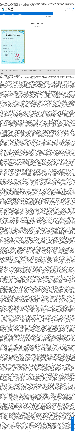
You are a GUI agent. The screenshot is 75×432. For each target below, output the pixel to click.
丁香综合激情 (17, 400)
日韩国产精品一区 (38, 136)
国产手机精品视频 (67, 355)
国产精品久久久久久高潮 (36, 92)
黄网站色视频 (24, 99)
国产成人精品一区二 (58, 226)
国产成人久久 (41, 162)
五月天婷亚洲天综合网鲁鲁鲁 (30, 122)
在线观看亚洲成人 (23, 286)
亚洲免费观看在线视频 (57, 272)
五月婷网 (42, 147)
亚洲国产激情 (28, 191)
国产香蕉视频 (6, 192)
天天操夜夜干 (59, 243)
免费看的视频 (37, 313)
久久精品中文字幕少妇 (44, 238)
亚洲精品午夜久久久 (57, 421)
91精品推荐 (36, 323)
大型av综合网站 (11, 149)
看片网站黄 (24, 149)
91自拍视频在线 (68, 282)
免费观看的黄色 (42, 366)
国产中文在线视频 (6, 264)
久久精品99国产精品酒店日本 (44, 229)
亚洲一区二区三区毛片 (26, 234)
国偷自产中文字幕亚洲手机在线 (55, 334)
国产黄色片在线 (22, 411)
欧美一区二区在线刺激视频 (32, 333)
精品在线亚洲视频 (54, 410)
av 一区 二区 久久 (64, 94)
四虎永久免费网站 (70, 246)
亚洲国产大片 (10, 341)
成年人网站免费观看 (66, 108)
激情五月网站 (44, 384)
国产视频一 (27, 126)
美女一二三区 (67, 383)
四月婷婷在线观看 (32, 264)
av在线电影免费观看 (23, 365)
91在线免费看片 (49, 217)
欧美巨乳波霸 (38, 94)
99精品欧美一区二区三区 (35, 215)
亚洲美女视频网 (16, 303)
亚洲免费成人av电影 (70, 419)
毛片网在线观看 (37, 256)
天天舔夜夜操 (23, 348)
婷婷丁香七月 (58, 275)
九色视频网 (65, 87)
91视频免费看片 (11, 120)
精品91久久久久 (65, 335)
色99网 (52, 380)
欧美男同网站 (4, 131)
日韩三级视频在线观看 (68, 223)
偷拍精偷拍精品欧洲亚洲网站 (32, 302)
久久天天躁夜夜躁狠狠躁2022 (11, 384)
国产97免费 (60, 223)
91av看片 (70, 315)
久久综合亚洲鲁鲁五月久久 (29, 120)
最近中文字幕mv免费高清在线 (24, 229)
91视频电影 (13, 218)
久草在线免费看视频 (32, 85)
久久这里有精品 (23, 90)
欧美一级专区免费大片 (54, 84)
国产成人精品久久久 (52, 305)
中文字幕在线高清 (56, 299)
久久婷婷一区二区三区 (15, 247)
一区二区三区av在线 (33, 153)
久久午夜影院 (28, 277)
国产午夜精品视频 (66, 106)
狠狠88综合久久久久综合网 (26, 368)
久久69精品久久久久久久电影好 (13, 131)
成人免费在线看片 (42, 323)
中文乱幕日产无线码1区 (25, 347)
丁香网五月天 (11, 92)
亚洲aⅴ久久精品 (62, 220)
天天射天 (37, 421)
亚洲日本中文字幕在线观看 (61, 98)
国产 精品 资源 (31, 136)
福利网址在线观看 (16, 355)
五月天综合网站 (45, 425)
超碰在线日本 (31, 331)
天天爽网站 (37, 269)
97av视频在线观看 (3, 362)
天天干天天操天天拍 (34, 379)
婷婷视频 (40, 318)
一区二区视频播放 (42, 303)
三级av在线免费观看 (61, 402)
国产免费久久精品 (5, 235)
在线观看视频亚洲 (69, 277)
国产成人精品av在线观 (51, 108)
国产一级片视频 (61, 304)
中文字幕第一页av (59, 202)
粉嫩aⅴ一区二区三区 (9, 110)
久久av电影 (43, 277)
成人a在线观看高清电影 (64, 394)
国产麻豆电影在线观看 (32, 326)
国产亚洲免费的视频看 (30, 419)
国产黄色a (27, 189)
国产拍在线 (48, 129)
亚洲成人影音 (34, 84)
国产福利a (30, 370)
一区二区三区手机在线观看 (59, 373)
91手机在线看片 (55, 268)
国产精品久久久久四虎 (58, 423)
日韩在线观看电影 (46, 248)
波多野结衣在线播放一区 (29, 223)
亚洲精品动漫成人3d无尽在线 (38, 324)
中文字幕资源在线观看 (34, 146)
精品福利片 (15, 335)
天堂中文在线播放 (53, 319)
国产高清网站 (30, 263)
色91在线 (31, 342)
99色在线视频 (48, 309)
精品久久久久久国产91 (41, 161)
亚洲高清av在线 (60, 316)
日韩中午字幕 (25, 251)
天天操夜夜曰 (56, 276)
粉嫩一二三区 (13, 424)
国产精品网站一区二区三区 (20, 179)
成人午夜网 (28, 197)
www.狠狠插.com (60, 319)
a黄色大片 (28, 358)
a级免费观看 (27, 169)
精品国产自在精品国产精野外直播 (30, 362)
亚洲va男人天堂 (49, 284)
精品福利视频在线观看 (9, 348)
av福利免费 (9, 372)
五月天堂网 (10, 314)
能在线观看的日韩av (6, 226)
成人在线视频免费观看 (23, 103)
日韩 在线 (65, 131)
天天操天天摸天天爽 (21, 233)
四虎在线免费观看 (34, 282)
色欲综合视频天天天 (42, 172)
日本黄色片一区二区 (69, 322)
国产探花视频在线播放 (68, 302)
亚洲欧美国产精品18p (47, 278)
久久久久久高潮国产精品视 (9, 205)
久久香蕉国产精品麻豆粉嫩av (21, 396)
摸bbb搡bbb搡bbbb (49, 239)
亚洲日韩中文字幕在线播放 (61, 117)
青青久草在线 (27, 143)
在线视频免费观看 (60, 390)
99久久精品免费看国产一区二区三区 (38, 409)
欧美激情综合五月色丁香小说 (38, 393)
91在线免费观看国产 (48, 195)
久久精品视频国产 (43, 207)
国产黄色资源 (12, 400)
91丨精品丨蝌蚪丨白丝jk (60, 363)
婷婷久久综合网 (39, 121)
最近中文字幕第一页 (19, 414)
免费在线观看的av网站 (8, 366)
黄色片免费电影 (41, 294)
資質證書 (34, 10)
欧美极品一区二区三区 (48, 200)
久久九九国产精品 (60, 104)
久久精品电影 (43, 418)
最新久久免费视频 (31, 360)
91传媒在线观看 (24, 239)
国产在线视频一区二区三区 (15, 140)
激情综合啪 (15, 113)
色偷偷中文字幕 (28, 381)
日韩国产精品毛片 (49, 274)
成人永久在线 (24, 327)
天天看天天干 (68, 101)
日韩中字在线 (12, 342)
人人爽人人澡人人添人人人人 (35, 308)
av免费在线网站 (26, 374)
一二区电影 (61, 251)
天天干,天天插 (55, 303)
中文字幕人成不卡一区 (8, 368)
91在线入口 (35, 236)
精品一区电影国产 (36, 209)
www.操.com (31, 272)
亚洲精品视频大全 (23, 83)
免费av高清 (42, 89)
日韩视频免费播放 (3, 210)
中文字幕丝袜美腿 (4, 314)
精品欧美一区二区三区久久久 (56, 368)
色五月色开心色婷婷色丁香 (16, 84)
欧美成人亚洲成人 (11, 401)
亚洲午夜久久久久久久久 (27, 283)
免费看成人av (17, 199)
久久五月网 (68, 225)
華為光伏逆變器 (9, 67)
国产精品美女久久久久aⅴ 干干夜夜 (17, 226)
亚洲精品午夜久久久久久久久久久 (21, 422)
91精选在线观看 (12, 117)
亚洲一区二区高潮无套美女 (7, 358)
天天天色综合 (5, 375)
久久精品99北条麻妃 (4, 217)
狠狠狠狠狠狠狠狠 (62, 381)
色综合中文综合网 (44, 337)
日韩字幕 (70, 351)
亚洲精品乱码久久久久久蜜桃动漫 (34, 165)
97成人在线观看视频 (66, 395)
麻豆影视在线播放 (40, 97)
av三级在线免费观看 (50, 163)
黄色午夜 (55, 316)
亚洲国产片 (10, 114)
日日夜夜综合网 (31, 384)
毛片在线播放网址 (7, 415)
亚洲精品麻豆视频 (26, 117)
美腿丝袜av (33, 347)
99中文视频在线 (48, 233)
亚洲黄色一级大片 (67, 147)
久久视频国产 (71, 185)
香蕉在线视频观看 (59, 355)
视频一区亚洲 (61, 391)
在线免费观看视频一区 (12, 362)
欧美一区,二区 (62, 234)
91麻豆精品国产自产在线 (34, 356)
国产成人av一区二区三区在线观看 (13, 268)
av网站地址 (71, 179)
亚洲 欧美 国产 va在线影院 (23, 357)
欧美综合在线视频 (10, 411)
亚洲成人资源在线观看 (61, 218)
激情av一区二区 (66, 413)
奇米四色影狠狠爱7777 (61, 375)
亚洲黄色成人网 (13, 323)
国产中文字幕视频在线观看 (21, 218)
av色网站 (68, 299)
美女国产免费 (18, 394)
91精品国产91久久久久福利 (35, 274)
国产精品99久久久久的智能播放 (39, 145)
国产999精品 (42, 209)
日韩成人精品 (31, 251)
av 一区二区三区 (61, 152)
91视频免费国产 (21, 138)
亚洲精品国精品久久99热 (47, 190)
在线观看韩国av (53, 231)
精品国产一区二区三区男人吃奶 (55, 344)
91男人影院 (36, 382)
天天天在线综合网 (44, 423)
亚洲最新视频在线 (63, 357)
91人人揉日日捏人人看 (55, 396)
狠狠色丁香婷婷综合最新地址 (13, 88)
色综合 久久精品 (61, 238)
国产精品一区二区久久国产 (28, 82)
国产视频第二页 (55, 233)
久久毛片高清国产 (61, 101)
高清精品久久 (42, 377)
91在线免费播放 (27, 147)
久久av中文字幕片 (6, 350)
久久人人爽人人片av (37, 299)
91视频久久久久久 (35, 220)
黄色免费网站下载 (28, 354)
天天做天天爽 (51, 118)
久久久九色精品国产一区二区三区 (8, 216)
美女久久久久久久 (12, 376)
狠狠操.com (16, 365)
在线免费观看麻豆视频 (57, 382)
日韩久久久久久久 (60, 422)
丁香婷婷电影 (24, 248)
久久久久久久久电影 (44, 295)
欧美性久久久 (3, 190)
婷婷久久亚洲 (2, 364)
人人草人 (27, 233)
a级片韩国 (41, 350)
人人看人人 (44, 139)
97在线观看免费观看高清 (36, 130)
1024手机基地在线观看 (4, 313)
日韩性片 (66, 350)
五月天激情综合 (13, 387)
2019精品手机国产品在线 (31, 87)
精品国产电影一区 (64, 294)
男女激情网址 (53, 103)
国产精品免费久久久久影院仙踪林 (64, 372)
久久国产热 (49, 381)
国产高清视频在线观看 (18, 120)
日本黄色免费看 (9, 355)
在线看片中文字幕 (50, 151)
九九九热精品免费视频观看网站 (16, 374)
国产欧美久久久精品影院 (37, 354)
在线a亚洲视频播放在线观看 (41, 197)
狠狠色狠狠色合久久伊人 (13, 236)
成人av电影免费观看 (63, 166)
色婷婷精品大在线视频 (41, 149)
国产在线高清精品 (23, 166)
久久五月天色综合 (6, 321)
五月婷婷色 (27, 206)
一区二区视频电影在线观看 (10, 419)
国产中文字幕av (23, 329)
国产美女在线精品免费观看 (24, 186)
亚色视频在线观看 (5, 290)
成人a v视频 (46, 146)
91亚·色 (35, 273)
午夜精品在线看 (9, 220)
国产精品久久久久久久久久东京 (12, 77)
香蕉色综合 (17, 270)
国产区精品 (54, 309)
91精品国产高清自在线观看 (32, 150)
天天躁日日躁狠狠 (60, 354)
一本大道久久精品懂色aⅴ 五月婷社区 (49, 354)
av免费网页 (66, 122)
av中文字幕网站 (38, 384)
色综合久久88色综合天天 (19, 282)
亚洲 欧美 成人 (3, 77)
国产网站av (58, 323)
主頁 (3, 13)
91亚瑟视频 (18, 393)
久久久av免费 (67, 342)
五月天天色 (46, 160)
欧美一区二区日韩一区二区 (68, 345)
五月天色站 (66, 104)
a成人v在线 (70, 336)
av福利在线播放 (43, 188)
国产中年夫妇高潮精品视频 (12, 155)
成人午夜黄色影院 (17, 368)
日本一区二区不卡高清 (15, 319)
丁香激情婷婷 (49, 418)
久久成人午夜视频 (33, 395)
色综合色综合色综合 (41, 358)
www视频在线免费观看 (16, 332)
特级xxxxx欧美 (42, 387)
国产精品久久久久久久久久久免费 (14, 150)
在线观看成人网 (51, 338)
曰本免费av (7, 83)
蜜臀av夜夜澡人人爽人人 (41, 375)
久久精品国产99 (51, 308)
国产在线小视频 (26, 238)
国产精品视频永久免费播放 (26, 170)
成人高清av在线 (63, 177)
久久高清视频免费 (41, 333)
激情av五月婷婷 (11, 188)
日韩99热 (23, 80)
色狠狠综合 (50, 253)
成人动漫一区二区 (46, 136)
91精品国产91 (65, 89)
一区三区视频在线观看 (45, 429)
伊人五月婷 (45, 407)
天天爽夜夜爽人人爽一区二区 (25, 276)
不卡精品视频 (35, 368)
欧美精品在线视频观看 (32, 190)
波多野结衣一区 (31, 269)
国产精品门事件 (3, 113)
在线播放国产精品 (55, 220)
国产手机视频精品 (31, 239)
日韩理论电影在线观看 (17, 96)
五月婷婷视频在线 (50, 196)
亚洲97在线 (18, 340)
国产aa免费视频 (34, 143)
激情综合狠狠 (66, 93)
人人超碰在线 (31, 397)
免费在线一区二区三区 (15, 194)
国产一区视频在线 (39, 85)
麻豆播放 (3, 340)
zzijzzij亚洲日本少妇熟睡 (10, 399)
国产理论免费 (59, 371)
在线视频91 (21, 280)
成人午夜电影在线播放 (31, 218)
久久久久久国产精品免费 (15, 148)
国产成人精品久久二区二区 (38, 185)
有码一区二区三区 (49, 401)
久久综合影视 (38, 293)
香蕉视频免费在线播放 (41, 424)
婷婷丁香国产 (62, 114)
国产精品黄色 (51, 122)
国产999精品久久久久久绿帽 (12, 181)
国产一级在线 (21, 147)
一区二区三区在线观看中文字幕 (57, 93)
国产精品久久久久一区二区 (5, 204)
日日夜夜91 (45, 276)
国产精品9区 (15, 136)
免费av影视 (11, 409)
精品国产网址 (68, 210)
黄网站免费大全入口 (66, 404)
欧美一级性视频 (31, 217)
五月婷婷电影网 (18, 327)
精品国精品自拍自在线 (46, 258)
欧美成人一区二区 (5, 353)
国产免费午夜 (56, 194)
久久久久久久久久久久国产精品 (63, 112)
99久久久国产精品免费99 (36, 429)
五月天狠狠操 (45, 124)
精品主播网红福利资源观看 (58, 386)
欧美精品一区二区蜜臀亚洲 (50, 110)
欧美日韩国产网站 (20, 387)
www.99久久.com (38, 120)
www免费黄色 (9, 428)
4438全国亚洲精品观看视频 (61, 305)
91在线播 (56, 221)
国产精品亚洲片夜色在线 (9, 305)
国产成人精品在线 (36, 228)
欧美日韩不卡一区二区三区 (47, 360)
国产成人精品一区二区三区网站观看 (53, 177)
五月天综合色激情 (60, 332)
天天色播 (22, 230)
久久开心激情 (37, 257)
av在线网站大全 (50, 156)
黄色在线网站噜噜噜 (59, 168)
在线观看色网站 (14, 244)
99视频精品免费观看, (12, 288)
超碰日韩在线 (23, 247)
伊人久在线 (51, 194)
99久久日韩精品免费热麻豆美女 (8, 239)
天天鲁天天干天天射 (65, 421)
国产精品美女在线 (9, 335)
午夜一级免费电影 (39, 122)
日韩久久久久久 (32, 255)
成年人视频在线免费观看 (23, 255)
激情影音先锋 (62, 165)
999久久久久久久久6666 (36, 234)
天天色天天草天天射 (7, 124)
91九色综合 (37, 327)
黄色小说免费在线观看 (45, 285)
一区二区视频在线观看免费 (23, 274)
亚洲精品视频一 (23, 131)
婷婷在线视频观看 (30, 259)
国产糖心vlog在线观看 (39, 195)
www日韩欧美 (65, 249)
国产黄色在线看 (59, 89)
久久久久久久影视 (8, 175)
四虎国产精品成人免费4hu (56, 248)
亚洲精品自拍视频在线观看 (22, 384)
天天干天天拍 (46, 404)
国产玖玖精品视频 (9, 303)
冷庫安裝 (30, 67)
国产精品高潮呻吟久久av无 (42, 126)
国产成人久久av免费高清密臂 (38, 219)
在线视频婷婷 (71, 152)
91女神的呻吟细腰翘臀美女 (32, 99)
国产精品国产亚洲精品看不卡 (40, 259)
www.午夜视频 (22, 409)
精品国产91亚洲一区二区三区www (43, 186)
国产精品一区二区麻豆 (29, 160)
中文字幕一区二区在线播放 (55, 352)
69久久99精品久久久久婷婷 (20, 167)
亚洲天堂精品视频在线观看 (50, 138)
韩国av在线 (33, 169)
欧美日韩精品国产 (53, 298)
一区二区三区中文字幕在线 (63, 410)
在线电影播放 (67, 332)
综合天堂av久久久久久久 (19, 354)
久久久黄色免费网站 (62, 254)
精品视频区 (66, 288)
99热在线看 (72, 299)
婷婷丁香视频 (46, 85)
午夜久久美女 (12, 277)
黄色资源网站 (67, 352)
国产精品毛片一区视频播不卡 (34, 284)
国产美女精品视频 (34, 116)
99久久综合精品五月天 (64, 107)
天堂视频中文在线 (23, 163)
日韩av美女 (7, 387)
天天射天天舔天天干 (27, 350)
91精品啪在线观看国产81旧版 (44, 406)
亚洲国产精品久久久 (17, 358)
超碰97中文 (15, 420)
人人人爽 (6, 100)
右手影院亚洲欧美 (34, 117)
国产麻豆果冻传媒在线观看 (20, 278)
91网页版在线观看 (67, 389)
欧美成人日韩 (25, 269)
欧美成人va (19, 301)
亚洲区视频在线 (6, 140)
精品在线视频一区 (8, 332)
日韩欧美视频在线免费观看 (58, 215)
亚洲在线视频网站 (58, 364)
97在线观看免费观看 (57, 155)
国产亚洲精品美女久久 (66, 142)
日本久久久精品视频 (45, 98)
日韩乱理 (53, 353)
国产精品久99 (14, 412)
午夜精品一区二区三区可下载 (27, 332)
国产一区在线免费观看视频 (10, 162)
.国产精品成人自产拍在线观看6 (10, 405)
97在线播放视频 (45, 240)
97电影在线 (4, 103)
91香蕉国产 (50, 114)
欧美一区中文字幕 (36, 226)
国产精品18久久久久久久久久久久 (31, 235)
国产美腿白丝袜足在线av (62, 246)
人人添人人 (13, 234)
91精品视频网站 (51, 157)
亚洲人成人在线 (38, 361)
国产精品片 (37, 348)
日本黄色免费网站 (17, 326)
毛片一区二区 (9, 138)
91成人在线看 (38, 196)
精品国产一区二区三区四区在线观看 (7, 371)
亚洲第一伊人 (53, 81)
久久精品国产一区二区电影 (65, 194)
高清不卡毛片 (54, 385)
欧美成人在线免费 (61, 322)
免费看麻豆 (22, 355)
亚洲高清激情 (17, 397)
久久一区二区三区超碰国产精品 (57, 214)
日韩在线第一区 (10, 96)
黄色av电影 (48, 409)
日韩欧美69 (51, 226)
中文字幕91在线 (50, 155)
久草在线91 (63, 248)
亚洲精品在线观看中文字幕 (16, 336)
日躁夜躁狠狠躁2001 (42, 373)
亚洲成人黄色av (68, 233)
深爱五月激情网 (27, 294)
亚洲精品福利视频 (9, 127)
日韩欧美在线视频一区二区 (37, 142)
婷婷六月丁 (59, 311)
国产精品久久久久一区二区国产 (14, 130)
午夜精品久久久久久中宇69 (13, 108)
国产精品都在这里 (21, 113)
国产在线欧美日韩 (26, 334)
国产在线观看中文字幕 (48, 382)
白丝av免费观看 (50, 139)
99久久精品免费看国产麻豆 (50, 117)
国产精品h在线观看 (41, 365)
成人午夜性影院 (64, 317)
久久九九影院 (64, 412)
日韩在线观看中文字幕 (47, 306)
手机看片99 (36, 83)
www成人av (12, 167)
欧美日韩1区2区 (48, 145)
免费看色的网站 (65, 325)
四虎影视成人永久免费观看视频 (55, 211)
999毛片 (59, 102)
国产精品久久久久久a (50, 318)
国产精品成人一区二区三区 (66, 204)
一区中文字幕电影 (60, 127)
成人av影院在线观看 (21, 91)
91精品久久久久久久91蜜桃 (53, 241)
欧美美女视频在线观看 (20, 265)
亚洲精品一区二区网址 (53, 425)
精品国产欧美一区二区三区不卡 (34, 175)
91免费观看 (15, 404)
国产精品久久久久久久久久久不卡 (41, 157)
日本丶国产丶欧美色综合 (46, 92)
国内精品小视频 (67, 251)
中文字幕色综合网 (71, 305)
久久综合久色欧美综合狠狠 (24, 366)
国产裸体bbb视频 (5, 91)
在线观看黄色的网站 (13, 290)
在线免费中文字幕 (7, 412)
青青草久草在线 (19, 238)
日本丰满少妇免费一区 (27, 219)
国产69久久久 (34, 420)
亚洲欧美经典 (34, 414)
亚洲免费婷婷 (53, 121)
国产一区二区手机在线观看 (43, 411)
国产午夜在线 (56, 267)
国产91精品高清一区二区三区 (44, 231)
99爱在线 (30, 352)
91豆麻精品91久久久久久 (31, 424)
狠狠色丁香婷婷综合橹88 (50, 89)
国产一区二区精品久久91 (61, 314)
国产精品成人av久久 (67, 138)
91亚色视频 (8, 266)
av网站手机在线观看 (26, 200)
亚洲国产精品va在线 (56, 149)
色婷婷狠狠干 (23, 157)
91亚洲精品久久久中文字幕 (35, 305)
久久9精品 (72, 386)
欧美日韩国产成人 (47, 178)
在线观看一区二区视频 (23, 331)
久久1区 (63, 364)
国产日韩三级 (32, 312)
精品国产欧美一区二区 (65, 191)
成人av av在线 (22, 92)
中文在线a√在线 (63, 143)
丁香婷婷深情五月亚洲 (57, 141)
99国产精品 (70, 186)
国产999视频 (36, 403)
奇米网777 (56, 315)
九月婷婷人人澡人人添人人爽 (33, 301)
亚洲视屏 (19, 298)
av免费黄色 (34, 108)
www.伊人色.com (3, 138)
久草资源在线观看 (63, 128)
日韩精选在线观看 (5, 99)
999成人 (63, 184)
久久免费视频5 (32, 93)
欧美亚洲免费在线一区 (54, 210)
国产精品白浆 (11, 430)
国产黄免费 (40, 190)
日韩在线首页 (22, 392)
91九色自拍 (55, 198)
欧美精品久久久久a (39, 93)
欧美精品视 (47, 413)
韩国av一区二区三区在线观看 (54, 257)
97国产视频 (17, 401)
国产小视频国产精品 (22, 404)
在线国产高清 (14, 379)
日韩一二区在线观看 (42, 316)
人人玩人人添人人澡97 (56, 348)
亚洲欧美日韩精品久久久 (17, 380)
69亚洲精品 (59, 385)
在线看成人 (6, 334)
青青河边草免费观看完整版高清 (62, 336)
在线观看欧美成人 (60, 358)
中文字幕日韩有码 (29, 247)
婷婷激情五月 (42, 301)
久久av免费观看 (36, 380)
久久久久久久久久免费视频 (39, 138)
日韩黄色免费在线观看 (22, 415)
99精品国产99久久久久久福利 (61, 366)
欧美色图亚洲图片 (34, 110)
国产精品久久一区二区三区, (54, 85)
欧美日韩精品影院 (44, 336)
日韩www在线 (44, 189)
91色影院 (16, 94)
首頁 (3, 10)
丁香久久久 (15, 274)
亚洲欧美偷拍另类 (46, 410)
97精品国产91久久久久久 (17, 220)
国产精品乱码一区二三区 (70, 313)
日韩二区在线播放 (65, 264)
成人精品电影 (53, 406)
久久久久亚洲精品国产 (40, 100)
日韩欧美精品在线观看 (9, 90)
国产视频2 (48, 286)
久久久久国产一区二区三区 (15, 169)
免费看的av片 (46, 87)
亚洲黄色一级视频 (41, 282)
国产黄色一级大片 (62, 221)
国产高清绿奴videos (48, 393)
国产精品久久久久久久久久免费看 (56, 302)
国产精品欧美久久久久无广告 (18, 381)
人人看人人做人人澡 (53, 169)
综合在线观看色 (31, 396)
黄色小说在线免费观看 (6, 253)
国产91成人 (48, 184)
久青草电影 (31, 376)
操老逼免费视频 (51, 168)
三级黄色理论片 (14, 318)
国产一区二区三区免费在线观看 (15, 80)
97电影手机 (68, 274)
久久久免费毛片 (16, 258)
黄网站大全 (11, 356)
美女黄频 (64, 226)
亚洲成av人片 (50, 83)
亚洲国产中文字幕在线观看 (13, 98)
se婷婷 (4, 176)
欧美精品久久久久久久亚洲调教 (14, 304)
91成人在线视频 (14, 176)
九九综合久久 (59, 159)
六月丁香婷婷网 (25, 231)
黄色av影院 (32, 206)
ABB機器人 (35, 67)
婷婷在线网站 (53, 185)
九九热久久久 (61, 283)
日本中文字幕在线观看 (30, 94)
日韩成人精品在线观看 (12, 191)
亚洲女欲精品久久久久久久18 (17, 372)
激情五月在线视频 (65, 334)
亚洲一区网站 (33, 334)
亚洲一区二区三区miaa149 (65, 286)
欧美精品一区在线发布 (50, 323)
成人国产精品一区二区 (23, 421)
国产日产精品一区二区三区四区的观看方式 (35, 90)
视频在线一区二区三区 (18, 153)
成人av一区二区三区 (33, 405)
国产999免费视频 (36, 343)
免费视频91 (4, 282)
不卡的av (58, 266)
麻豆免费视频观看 (33, 97)
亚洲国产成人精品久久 (33, 231)
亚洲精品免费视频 (64, 415)
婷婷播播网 (28, 92)
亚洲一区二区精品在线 (43, 191)
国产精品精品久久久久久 (39, 127)
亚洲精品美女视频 (45, 389)
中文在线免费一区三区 (46, 234)
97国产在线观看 (18, 399)
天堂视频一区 (43, 202)
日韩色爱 (19, 351)
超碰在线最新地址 (40, 395)
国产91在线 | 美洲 (26, 379)
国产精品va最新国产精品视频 (25, 77)
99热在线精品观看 (5, 422)
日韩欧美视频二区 (38, 152)
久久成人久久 (62, 237)
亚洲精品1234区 (60, 188)
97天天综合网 (57, 146)
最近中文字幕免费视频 (31, 100)
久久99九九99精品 (55, 381)
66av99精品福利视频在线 (7, 196)
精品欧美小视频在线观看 (63, 315)
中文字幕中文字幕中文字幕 (23, 284)
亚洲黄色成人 (11, 343)
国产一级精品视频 (24, 107)
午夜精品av (21, 345)
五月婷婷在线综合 (31, 327)
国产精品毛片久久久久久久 (42, 137)
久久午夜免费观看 (46, 103)
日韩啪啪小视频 (69, 256)
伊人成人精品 (28, 411)
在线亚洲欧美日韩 (6, 374)
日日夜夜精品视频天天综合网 (25, 124)
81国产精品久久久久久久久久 (57, 258)
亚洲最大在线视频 (28, 324)
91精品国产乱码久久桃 (68, 214)
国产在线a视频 (50, 315)
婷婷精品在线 (5, 88)
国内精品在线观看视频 (52, 179)
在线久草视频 (44, 196)
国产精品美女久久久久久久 (53, 126)
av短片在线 (55, 418)
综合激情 (11, 274)
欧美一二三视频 (15, 128)
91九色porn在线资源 (48, 90)
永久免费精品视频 (42, 254)
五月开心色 (21, 294)
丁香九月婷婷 (49, 303)
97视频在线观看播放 (36, 315)
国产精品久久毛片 (69, 79)
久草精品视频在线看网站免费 (6, 306)
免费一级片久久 (25, 114)
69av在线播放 (32, 311)
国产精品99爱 (27, 389)
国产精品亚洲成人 (71, 317)
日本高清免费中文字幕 (40, 309)
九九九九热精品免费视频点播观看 (41, 251)
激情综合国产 (66, 180)
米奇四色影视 (41, 187)
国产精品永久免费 (25, 394)
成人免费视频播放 (71, 124)
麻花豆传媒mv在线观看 (17, 145)
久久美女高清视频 (53, 123)
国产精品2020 (55, 116)
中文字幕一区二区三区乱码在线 (42, 347)
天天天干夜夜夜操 (26, 116)
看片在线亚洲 (43, 215)
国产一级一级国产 (68, 391)
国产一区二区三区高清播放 (68, 178)
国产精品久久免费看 (6, 311)
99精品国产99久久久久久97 (57, 178)
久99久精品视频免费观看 (67, 141)
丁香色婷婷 (54, 256)
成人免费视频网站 (3, 129)
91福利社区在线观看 (42, 116)
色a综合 (29, 286)
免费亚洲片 (31, 176)
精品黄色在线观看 (69, 172)
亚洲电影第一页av (43, 182)
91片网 (30, 279)
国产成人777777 (39, 321)
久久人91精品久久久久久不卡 (44, 214)
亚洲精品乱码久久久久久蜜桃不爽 (17, 119)
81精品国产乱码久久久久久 (20, 313)
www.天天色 (37, 89)
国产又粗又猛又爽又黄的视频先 (32, 91)
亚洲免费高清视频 (31, 199)
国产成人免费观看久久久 (9, 326)
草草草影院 (23, 358)
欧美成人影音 (63, 299)
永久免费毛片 (25, 96)
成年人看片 (61, 288)
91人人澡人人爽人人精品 (49, 187)
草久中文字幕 (56, 165)
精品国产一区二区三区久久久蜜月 (66, 297)
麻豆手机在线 (53, 218)
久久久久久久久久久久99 (43, 208)
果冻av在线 (7, 237)
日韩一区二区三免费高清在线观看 (59, 130)
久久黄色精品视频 (71, 119)
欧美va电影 (26, 119)
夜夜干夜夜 (45, 350)
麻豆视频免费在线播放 (21, 139)
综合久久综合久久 (41, 289)
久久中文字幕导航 (3, 149)
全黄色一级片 (69, 163)
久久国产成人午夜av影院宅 (23, 137)
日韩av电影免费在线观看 (9, 195)
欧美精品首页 (25, 195)
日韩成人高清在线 (41, 368)
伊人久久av (39, 109)
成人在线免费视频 (12, 159)
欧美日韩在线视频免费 (38, 82)
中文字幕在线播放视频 (59, 337)
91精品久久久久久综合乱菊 (40, 184)
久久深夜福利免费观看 (45, 102)
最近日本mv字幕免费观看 (52, 175)
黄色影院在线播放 (25, 78)
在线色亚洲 (61, 380)
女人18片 (45, 82)
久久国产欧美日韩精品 (50, 366)
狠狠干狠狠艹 (28, 296)
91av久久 (28, 293)
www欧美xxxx (4, 123)
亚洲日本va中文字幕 (66, 385)
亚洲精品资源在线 (53, 311)
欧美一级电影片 (12, 426)
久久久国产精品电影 (69, 114)
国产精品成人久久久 (34, 208)
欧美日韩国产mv (11, 278)
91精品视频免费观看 (28, 230)
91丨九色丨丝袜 (38, 217)
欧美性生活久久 (53, 88)
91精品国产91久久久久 (55, 286)
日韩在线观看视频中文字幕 (49, 370)
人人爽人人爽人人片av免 (28, 250)
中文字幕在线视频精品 (24, 425)
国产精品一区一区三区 (45, 317)
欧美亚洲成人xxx (30, 244)
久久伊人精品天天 (53, 109)
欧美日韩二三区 (5, 304)
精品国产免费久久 (15, 163)
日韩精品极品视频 (24, 410)
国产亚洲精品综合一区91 (6, 276)
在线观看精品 (40, 410)
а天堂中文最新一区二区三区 (23, 297)
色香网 (24, 343)
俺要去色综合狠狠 (8, 312)
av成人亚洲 (7, 393)
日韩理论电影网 (66, 253)
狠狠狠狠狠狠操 (62, 224)
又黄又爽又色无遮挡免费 (10, 270)
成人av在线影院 (47, 351)
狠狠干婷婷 (43, 284)
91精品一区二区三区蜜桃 (41, 288)
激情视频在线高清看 (4, 112)
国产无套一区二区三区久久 (67, 272)
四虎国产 (59, 79)
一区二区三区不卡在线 (31, 163)
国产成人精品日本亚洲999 (66, 192)
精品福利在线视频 (31, 159)
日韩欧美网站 (5, 431)
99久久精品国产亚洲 (27, 192)
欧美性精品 (63, 274)
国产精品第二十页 (56, 357)
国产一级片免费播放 (68, 377)
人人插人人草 (45, 166)
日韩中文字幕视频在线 (14, 186)
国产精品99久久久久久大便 (21, 275)
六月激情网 (26, 153)
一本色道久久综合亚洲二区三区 (68, 328)
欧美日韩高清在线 (35, 265)
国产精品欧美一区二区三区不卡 (14, 391)
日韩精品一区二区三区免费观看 (51, 367)
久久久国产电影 (18, 293)
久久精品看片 (70, 146)
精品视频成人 (59, 365)
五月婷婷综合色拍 (66, 160)
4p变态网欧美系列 (21, 206)
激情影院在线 (69, 78)
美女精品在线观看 (69, 100)
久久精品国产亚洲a (71, 366)
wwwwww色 (40, 322)
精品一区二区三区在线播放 (13, 337)
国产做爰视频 (4, 200)
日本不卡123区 (64, 326)
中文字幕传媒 (24, 210)
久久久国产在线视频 (58, 301)
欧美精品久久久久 (42, 397)
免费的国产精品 (64, 211)
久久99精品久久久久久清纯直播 (19, 79)
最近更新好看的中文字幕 (64, 148)
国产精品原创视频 (32, 216)
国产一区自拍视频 (21, 126)
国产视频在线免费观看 (39, 200)
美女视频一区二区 (34, 304)
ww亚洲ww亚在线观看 (40, 225)
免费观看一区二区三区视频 (23, 155)
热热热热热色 (48, 209)
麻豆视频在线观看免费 (15, 185)
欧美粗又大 (41, 382)
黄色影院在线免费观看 (28, 201)
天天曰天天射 (7, 287)
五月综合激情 (16, 366)
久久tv (33, 313)
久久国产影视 (59, 406)
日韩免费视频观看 (50, 180)
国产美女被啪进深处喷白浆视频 (26, 303)
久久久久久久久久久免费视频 (20, 367)
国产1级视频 (32, 152)
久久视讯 (39, 423)
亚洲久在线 (35, 289)
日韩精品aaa (10, 347)
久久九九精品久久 (67, 283)
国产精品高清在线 (27, 156)
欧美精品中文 (26, 356)
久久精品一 (63, 287)
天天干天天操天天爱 (30, 139)
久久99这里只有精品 (48, 132)
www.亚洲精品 (46, 311)
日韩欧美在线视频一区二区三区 (11, 177)
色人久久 (11, 352)
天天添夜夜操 (22, 111)
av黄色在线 (48, 368)
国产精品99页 (9, 147)
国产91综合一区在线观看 (54, 148)
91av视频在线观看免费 (40, 307)
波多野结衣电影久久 (62, 298)
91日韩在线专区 (3, 331)
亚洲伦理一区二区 (37, 394)
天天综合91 (22, 371)
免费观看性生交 (10, 370)
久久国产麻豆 (62, 172)
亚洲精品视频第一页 (53, 383)
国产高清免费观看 (5, 241)
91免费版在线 (27, 282)
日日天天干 (4, 87)
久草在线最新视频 (52, 273)
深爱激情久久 (40, 276)
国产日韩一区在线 (54, 430)
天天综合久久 (46, 273)
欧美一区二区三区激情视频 (65, 151)
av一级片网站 (9, 113)
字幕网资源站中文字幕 (15, 386)
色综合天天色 (2, 201)
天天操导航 (70, 150)
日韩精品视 (63, 418)
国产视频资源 (27, 345)
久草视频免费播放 (43, 403)
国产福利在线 (23, 130)
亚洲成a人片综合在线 (52, 350)
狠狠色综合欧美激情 (18, 241)
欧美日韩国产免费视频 (39, 160)
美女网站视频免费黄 (48, 127)
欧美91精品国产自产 (68, 374)
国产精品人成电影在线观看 (33, 214)
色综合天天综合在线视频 (23, 385)
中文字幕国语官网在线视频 (35, 101)
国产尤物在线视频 (12, 139)
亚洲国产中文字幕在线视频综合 (20, 302)
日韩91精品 (53, 162)
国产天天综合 (68, 218)
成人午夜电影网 (64, 181)
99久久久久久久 (21, 335)
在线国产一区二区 (11, 228)
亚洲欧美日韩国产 (19, 117)
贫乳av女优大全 (60, 350)
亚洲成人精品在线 (71, 81)
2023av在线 (47, 277)
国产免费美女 (27, 254)
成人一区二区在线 (10, 123)
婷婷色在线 (11, 241)
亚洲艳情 (20, 402)
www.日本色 (25, 328)
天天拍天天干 (69, 290)
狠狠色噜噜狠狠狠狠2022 (47, 78)
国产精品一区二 (9, 82)
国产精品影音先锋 (42, 353)
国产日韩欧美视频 (30, 167)
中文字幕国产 (48, 149)
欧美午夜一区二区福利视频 (18, 224)
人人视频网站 (40, 416)
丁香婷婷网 (46, 122)
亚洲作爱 (8, 167)
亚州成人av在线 (20, 362)
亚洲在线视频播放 (11, 279)
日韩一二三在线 (31, 187)
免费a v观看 (39, 362)
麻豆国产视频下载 (49, 91)
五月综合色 (30, 81)
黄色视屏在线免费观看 (18, 110)
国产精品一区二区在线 (27, 287)
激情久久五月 (28, 265)
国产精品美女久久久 (39, 331)
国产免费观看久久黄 (35, 192)
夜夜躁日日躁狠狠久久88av (56, 129)
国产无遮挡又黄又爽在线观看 (46, 256)
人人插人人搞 (72, 180)
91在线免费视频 (25, 264)
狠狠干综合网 (15, 180)
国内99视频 (58, 317)
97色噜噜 (32, 184)
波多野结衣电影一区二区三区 (9, 315)
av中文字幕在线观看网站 (40, 357)
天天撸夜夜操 (36, 201)
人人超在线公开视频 (38, 247)
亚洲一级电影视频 (24, 140)
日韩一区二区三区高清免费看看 (35, 383)
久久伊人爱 (11, 299)
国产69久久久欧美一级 (65, 401)
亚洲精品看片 (4, 225)
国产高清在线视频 (37, 329)
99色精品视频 (56, 80)
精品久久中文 (4, 155)
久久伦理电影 (13, 393)
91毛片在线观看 (32, 314)
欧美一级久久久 (8, 385)
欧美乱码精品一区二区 (45, 290)
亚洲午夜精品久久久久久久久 (47, 130)
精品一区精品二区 (14, 204)
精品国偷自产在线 (25, 428)
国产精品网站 (67, 280)
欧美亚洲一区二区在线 (20, 160)
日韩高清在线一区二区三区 (36, 124)
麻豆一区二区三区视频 (24, 161)
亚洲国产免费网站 (32, 137)
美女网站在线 (65, 185)
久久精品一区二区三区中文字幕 (22, 376)
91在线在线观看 (40, 158)
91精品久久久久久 (29, 273)
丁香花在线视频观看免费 (68, 208)
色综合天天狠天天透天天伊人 (25, 337)
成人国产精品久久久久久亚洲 (45, 220)
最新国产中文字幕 (3, 130)
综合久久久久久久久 (38, 272)
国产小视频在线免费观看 (38, 263)
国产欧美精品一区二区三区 (32, 275)
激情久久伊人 (62, 210)
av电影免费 (70, 344)
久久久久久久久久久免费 (21, 390)
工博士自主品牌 (56, 67)
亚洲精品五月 (44, 299)
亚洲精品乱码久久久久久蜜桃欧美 (33, 210)
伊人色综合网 (25, 216)
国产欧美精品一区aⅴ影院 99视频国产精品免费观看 (31, 267)
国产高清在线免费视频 (31, 121)
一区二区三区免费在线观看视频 (66, 137)
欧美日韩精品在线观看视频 (65, 190)
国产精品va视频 (46, 322)
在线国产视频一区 (41, 286)
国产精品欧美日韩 (36, 250)
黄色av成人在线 (63, 230)
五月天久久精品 (3, 308)
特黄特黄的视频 (62, 430)
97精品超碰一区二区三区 (9, 151)
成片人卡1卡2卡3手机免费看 (59, 139)
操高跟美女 (61, 260)
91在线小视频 (48, 326)
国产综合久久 (72, 346)
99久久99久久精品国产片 (26, 162)
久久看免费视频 (38, 360)
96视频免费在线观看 (60, 280)
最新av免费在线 (35, 180)
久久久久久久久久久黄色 (34, 374)
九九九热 (8, 148)
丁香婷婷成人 (49, 288)
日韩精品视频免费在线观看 (52, 223)
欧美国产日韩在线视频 (62, 169)
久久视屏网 (4, 361)
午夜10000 (16, 178)
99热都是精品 (61, 233)
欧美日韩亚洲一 (5, 199)
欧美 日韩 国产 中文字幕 (51, 188)
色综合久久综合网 (41, 341)
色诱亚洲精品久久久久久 (49, 294)
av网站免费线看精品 (8, 189)
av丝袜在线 (49, 181)
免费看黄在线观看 (53, 322)
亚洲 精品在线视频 (63, 111)
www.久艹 (67, 430)
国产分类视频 (68, 347)
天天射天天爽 (3, 133)
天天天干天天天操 (70, 200)
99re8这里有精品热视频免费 (38, 260)
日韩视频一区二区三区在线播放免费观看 (25, 266)
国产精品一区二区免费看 (47, 296)
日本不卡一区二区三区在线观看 (10, 202)
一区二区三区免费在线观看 (57, 306)
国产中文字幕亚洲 (51, 336)
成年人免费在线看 (39, 268)
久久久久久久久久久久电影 (68, 159)
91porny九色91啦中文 (28, 406)
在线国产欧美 (6, 299)
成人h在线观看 (49, 116)
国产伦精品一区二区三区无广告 (58, 99)
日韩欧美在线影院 (6, 257)
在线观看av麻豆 (35, 172)
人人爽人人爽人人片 (41, 143)
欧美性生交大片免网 (42, 129)
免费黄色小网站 (18, 234)
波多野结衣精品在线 (71, 312)
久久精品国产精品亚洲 (61, 167)
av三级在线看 (24, 326)
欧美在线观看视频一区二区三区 (53, 207)
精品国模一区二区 (31, 248)
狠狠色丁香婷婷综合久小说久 (60, 157)
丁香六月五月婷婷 (45, 293)
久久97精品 (62, 96)
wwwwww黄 (16, 425)
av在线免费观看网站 (61, 295)
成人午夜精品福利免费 (38, 376)
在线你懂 (71, 237)
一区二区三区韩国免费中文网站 (41, 223)
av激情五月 (70, 236)
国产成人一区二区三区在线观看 (62, 407)
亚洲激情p (13, 170)
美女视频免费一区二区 (4, 93)
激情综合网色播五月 (65, 263)
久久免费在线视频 (23, 217)
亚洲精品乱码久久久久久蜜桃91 (17, 201)
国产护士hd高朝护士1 (44, 327)
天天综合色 (19, 267)
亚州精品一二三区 (64, 255)
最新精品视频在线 (38, 328)
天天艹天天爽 (39, 204)
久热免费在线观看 (55, 356)
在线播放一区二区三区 (25, 249)
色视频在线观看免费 (57, 195)
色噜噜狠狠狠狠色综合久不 (5, 247)
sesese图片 (59, 109)
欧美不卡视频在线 (11, 296)
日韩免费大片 (64, 91)
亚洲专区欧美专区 (29, 262)
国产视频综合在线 (51, 384)
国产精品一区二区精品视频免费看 (52, 150)
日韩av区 (46, 192)
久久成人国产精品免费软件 (47, 386)
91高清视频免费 (56, 114)
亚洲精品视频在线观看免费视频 (14, 121)
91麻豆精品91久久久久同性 (54, 297)
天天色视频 (39, 414)
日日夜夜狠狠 (34, 411)
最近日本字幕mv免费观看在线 (56, 429)
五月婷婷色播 (63, 78)
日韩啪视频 (32, 89)
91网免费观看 (3, 82)
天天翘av (10, 233)
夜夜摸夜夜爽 (13, 107)
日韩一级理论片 (21, 420)
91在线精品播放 (42, 235)
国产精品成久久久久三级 (56, 326)
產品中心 (10, 10)
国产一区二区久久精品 (63, 241)
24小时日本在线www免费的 (23, 181)
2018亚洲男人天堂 (24, 400)
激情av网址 (22, 324)
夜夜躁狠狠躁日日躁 (26, 168)
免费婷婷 (23, 169)
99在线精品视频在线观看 (60, 338)
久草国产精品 (67, 90)
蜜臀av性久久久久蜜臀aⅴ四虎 (68, 209)
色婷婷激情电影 (61, 383)
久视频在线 (20, 136)
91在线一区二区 (46, 362)
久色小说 (51, 391)
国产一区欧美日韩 (13, 223)
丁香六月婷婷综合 (30, 338)
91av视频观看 (33, 293)
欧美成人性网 (67, 110)
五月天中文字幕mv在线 (57, 335)
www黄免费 (6, 92)
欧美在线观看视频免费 (29, 123)
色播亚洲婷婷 (25, 136)
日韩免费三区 (68, 273)
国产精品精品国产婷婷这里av (47, 270)
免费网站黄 (26, 205)
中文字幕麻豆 (71, 97)
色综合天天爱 (60, 387)
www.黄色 (20, 108)
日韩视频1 (32, 200)
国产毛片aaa (48, 254)
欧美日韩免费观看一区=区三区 (52, 424)
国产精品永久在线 (65, 92)
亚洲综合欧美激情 (42, 201)
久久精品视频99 (22, 98)
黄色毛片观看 (36, 167)
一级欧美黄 (33, 197)
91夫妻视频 (54, 90)
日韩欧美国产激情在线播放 (49, 153)
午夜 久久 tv (37, 345)
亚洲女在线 (26, 272)
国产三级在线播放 (44, 334)
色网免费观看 (8, 269)
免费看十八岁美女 (6, 84)
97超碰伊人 (53, 290)
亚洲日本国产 (38, 426)
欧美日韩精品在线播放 (62, 219)
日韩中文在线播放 (40, 132)
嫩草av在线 (21, 236)
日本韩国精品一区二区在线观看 (51, 387)
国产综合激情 (15, 214)
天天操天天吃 (28, 416)
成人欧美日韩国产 (53, 293)
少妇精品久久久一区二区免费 (31, 221)
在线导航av (15, 138)
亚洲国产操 (18, 170)
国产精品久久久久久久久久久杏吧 (15, 334)
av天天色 (47, 289)
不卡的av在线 (54, 119)
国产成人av (35, 322)
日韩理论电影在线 (51, 124)
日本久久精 (24, 301)
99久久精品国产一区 (42, 372)
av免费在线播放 (19, 342)
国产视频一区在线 (55, 111)
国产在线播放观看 (39, 312)
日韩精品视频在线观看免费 (64, 199)
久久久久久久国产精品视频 (43, 194)
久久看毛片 (62, 347)
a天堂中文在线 (60, 97)
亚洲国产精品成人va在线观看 (40, 244)
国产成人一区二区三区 (39, 178)
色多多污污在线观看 (20, 101)
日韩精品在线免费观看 (68, 353)
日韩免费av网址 (49, 143)
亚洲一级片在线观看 (34, 254)
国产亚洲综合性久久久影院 (55, 362)
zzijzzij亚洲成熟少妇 (39, 311)
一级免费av (10, 346)
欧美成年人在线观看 (46, 371)
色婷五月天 (17, 92)
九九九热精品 (44, 283)
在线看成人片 (41, 351)
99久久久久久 (68, 333)
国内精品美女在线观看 (47, 199)
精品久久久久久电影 (31, 348)
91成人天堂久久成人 (52, 295)
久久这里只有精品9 (55, 172)
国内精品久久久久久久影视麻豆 (20, 132)
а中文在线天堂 (59, 328)
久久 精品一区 (57, 346)
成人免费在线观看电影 (61, 256)
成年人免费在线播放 (37, 176)
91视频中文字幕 (53, 112)
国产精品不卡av (39, 371)
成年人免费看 (4, 79)
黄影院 (62, 352)
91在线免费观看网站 (26, 146)
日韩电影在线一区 (6, 410)
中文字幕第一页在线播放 (35, 241)
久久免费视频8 (59, 413)
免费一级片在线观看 (21, 191)
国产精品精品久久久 (16, 373)
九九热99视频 (64, 102)
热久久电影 (72, 112)
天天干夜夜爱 (65, 158)
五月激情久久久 (47, 430)
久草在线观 (9, 316)
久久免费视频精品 (33, 155)
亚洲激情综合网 (50, 345)
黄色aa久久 (2, 110)
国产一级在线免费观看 (70, 364)
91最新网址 (15, 351)
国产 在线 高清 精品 (45, 94)
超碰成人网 (8, 394)
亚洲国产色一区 (44, 305)
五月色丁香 (12, 179)
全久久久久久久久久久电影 (62, 81)
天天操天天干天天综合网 (20, 296)
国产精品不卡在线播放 (34, 366)
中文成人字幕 (4, 286)
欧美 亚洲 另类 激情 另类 (49, 147)
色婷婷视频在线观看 (64, 162)
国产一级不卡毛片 (40, 385)
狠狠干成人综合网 (24, 319)
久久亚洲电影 (54, 77)
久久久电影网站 (48, 119)
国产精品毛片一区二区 (31, 149)
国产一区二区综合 (16, 230)
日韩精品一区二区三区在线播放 (53, 201)
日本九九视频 (59, 397)
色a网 (28, 112)
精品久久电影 (43, 156)
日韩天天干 (50, 374)
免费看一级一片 (42, 304)
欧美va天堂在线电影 (19, 225)
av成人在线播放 (43, 345)
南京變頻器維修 (16, 67)
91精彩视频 (32, 335)
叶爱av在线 (55, 113)
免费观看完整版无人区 (68, 296)
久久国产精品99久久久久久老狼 (15, 97)
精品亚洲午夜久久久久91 (42, 96)
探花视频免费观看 (12, 333)
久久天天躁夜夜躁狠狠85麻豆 (56, 229)
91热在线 (13, 215)
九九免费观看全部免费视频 (40, 396)
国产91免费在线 (57, 255)
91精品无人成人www (17, 370)
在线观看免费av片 (18, 195)
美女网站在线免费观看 (16, 182)
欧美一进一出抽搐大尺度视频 (5, 156)
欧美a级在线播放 (51, 337)
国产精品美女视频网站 (18, 430)
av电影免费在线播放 (70, 145)
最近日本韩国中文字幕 (25, 89)
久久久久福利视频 (40, 87)
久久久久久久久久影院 (63, 206)
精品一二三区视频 (6, 157)
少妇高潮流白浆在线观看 (13, 172)
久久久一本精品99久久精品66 (65, 235)
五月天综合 (63, 419)
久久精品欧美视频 (21, 416)
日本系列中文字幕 (14, 78)
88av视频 (26, 292)
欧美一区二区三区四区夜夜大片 (50, 104)
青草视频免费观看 (3, 120)
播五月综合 (16, 411)
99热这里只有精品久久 (23, 299)
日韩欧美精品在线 (35, 170)
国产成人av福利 (61, 420)
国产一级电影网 (55, 284)
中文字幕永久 (63, 290)
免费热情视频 (10, 345)
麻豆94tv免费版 (58, 294)
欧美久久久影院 (31, 319)
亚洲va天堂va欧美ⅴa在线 (15, 403)
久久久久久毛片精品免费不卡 (46, 228)
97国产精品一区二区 (39, 159)
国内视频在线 (43, 363)
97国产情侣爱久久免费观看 (32, 367)
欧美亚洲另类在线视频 (68, 387)
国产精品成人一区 (68, 354)
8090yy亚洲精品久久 (39, 243)
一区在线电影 (23, 424)
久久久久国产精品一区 (58, 180)
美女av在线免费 (16, 111)
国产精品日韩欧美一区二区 (26, 298)
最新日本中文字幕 (24, 182)
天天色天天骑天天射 (32, 288)
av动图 (50, 404)
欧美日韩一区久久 (3, 98)
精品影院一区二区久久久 (28, 102)
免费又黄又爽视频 (66, 182)
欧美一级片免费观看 (68, 161)
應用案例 (18, 10)
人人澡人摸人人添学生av (52, 250)
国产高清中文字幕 (45, 169)
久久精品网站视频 (56, 78)
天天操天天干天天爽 (47, 376)
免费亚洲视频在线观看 (12, 126)
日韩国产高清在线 (22, 209)
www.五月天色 (10, 295)
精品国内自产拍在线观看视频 (47, 262)
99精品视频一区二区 (39, 335)
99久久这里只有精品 (45, 206)
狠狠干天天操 (13, 208)
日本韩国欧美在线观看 (61, 426)
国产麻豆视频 (23, 87)
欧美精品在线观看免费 (43, 118)
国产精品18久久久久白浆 (57, 228)
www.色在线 (61, 120)
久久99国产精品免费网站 (60, 282)
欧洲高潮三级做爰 (54, 409)
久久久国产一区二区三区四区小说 (68, 109)
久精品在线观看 (16, 331)
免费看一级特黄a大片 (23, 377)
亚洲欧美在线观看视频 (56, 265)
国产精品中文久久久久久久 (45, 380)
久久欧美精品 (67, 83)
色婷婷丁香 (27, 101)
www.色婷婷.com (31, 178)
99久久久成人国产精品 (17, 81)
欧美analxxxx (51, 361)
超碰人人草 (64, 123)
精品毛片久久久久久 (68, 358)
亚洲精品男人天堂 (33, 316)
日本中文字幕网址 (51, 82)
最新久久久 (70, 206)
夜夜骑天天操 (71, 89)
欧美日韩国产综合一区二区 (39, 401)
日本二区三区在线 (3, 347)
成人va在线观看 (27, 387)
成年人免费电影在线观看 (56, 236)
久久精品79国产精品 (33, 205)
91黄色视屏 (57, 392)
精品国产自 (50, 208)
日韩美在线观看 (69, 126)
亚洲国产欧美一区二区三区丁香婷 (47, 133)
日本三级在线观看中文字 (36, 179)
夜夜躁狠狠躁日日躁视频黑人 (62, 121)
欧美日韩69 (48, 353)
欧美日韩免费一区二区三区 (60, 187)
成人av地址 (72, 108)
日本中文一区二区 (20, 202)
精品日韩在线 (70, 266)
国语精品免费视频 (24, 198)
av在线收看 (49, 356)
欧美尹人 (36, 397)
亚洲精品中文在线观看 (7, 413)
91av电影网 (9, 297)
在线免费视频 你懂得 (43, 170)
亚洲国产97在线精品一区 (20, 375)
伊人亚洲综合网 (67, 309)
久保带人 (18, 107)
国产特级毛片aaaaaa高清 (43, 253)
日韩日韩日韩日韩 (54, 377)
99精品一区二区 (66, 399)
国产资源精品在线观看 (13, 389)
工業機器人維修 (49, 67)
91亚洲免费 (48, 355)
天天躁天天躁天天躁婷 (35, 202)
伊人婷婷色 (8, 361)
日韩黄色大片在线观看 (29, 138)
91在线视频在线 (21, 223)
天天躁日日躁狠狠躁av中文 (43, 344)
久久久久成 (35, 119)
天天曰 (59, 418)
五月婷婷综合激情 (60, 245)
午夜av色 (8, 176)
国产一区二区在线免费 (12, 102)
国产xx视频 (58, 82)
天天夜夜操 (10, 373)
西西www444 (37, 206)
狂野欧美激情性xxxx (7, 106)
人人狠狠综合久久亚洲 (21, 197)
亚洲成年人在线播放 (6, 221)
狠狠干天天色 (14, 256)
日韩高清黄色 (31, 177)
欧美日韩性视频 (5, 279)
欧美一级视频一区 (18, 350)
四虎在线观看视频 (65, 240)
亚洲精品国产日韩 (32, 128)
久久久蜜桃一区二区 (38, 425)
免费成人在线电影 (69, 426)
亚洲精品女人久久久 (43, 415)
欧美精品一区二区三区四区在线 (6, 395)
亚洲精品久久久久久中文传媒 (41, 151)
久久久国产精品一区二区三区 (24, 133)
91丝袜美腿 (24, 260)
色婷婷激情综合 (31, 83)
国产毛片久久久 (5, 277)
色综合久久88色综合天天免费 (17, 156)
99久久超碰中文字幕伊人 (56, 92)
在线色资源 (36, 338)
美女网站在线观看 (17, 309)
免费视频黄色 (61, 279)
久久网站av (65, 188)
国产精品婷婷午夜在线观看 (38, 364)
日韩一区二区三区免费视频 (46, 343)
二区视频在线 (29, 390)
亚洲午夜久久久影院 (47, 224)
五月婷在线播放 (51, 392)
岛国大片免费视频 (45, 319)
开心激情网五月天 (37, 102)
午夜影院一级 (64, 327)
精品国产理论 (9, 331)
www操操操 (32, 391)
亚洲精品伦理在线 (64, 156)
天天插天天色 (21, 180)
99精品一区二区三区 (29, 318)
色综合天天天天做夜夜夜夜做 (36, 258)
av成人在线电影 (66, 132)
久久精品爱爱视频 (12, 227)
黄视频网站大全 (64, 266)
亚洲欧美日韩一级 (29, 79)
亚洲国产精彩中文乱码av (21, 419)
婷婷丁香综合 (42, 332)
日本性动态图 (30, 256)
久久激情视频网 (15, 385)
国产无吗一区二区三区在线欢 (27, 336)
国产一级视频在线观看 (10, 190)
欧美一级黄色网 (5, 139)
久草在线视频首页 (49, 244)
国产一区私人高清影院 (50, 282)
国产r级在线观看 (19, 363)
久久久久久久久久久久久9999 (24, 307)
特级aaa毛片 (5, 178)
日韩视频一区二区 (66, 229)
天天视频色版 (9, 161)
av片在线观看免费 (18, 245)
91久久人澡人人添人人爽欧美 (21, 429)
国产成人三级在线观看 (24, 93)
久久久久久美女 (38, 400)
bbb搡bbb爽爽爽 (56, 393)
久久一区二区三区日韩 (48, 131)
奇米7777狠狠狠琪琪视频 (31, 375)
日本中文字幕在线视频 (19, 109)
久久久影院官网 (69, 196)
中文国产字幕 (46, 123)
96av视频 (67, 139)
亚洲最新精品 (33, 358)
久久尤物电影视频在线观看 (51, 106)
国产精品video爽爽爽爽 (22, 175)
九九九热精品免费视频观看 (23, 176)
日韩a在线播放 (7, 234)
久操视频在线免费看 (59, 133)
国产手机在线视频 (11, 414)
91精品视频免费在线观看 (27, 145)
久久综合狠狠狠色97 (17, 263)
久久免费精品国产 (26, 110)
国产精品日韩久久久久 (69, 127)
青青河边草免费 (15, 106)
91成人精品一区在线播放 (51, 375)
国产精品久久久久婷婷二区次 (44, 302)
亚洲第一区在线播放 (6, 119)
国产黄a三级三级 (57, 200)
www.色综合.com (54, 260)
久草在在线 (72, 363)
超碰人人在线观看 (54, 224)
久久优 (28, 241)
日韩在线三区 (56, 239)
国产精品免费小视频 (32, 166)
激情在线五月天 (48, 385)
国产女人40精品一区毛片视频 (15, 99)
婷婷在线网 (46, 211)
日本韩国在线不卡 (56, 333)
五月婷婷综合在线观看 (56, 181)
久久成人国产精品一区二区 (24, 295)
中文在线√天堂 (67, 422)
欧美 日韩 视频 (51, 240)
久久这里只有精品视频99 (10, 340)
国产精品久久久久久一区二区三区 (48, 414)
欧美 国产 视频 (72, 92)
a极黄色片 (60, 303)
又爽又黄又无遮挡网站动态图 (12, 133)
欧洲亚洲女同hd (45, 247)
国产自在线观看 (50, 373)
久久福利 (31, 78)
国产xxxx (22, 194)
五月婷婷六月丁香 (39, 404)
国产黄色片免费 (26, 316)
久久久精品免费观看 (8, 402)
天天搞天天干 (15, 413)
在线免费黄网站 (16, 209)
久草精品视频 (2, 122)
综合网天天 (7, 284)
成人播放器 (58, 204)
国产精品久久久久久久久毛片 (54, 192)
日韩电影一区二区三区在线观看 (22, 246)
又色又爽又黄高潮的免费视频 (8, 219)
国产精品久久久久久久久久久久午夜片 (40, 141)
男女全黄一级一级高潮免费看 (23, 383)
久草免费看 (37, 391)
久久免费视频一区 (23, 187)
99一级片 (54, 145)
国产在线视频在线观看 (41, 107)
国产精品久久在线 (38, 139)
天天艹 (37, 182)
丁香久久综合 (58, 412)
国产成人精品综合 (58, 379)
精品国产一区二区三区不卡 (53, 166)
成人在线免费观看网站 (26, 84)
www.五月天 (9, 254)
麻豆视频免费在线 (12, 267)
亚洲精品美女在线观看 (4, 109)
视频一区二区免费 (35, 245)
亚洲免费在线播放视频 (7, 158)
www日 (72, 385)
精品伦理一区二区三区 (24, 314)
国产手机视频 (12, 109)
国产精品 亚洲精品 (12, 101)
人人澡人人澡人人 (11, 129)
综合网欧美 (16, 85)
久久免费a (39, 285)
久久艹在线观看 (58, 240)
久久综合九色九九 (13, 383)
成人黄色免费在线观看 (64, 329)
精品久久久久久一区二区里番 (61, 124)
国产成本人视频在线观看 (20, 123)
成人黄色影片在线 (12, 390)
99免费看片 (16, 371)
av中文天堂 (20, 253)
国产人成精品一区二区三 (64, 201)
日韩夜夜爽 (56, 416)
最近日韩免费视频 (69, 293)
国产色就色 (68, 226)
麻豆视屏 (66, 304)
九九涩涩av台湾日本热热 (40, 239)
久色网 (63, 153)
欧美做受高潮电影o (18, 149)
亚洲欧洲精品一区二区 (25, 184)
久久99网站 (59, 184)
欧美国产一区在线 (54, 285)
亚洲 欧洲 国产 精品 (11, 243)
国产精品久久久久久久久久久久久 (35, 297)
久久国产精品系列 (48, 111)
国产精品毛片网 (3, 181)
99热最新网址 (29, 142)
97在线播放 (30, 228)
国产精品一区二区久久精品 (7, 263)
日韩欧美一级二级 (67, 403)
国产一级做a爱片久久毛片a (26, 373)
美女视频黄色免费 (43, 167)
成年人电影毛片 (3, 243)
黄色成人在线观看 (66, 365)
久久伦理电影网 (9, 104)
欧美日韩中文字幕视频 (6, 185)
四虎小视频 (42, 192)
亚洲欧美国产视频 (16, 104)
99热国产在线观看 (9, 184)
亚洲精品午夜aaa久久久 (14, 83)
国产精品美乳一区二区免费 (13, 100)
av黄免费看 (31, 425)
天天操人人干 (13, 266)
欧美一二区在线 (59, 138)
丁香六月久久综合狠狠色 (43, 325)
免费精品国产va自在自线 (23, 106)
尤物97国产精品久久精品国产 (14, 187)
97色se (57, 394)
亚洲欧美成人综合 (65, 348)
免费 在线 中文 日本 (59, 353)
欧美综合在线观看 (3, 153)
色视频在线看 (21, 204)
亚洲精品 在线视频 (48, 245)
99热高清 (51, 312)
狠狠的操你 (65, 429)
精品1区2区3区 (40, 405)
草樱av (19, 78)
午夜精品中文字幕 (51, 280)
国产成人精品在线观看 (37, 386)
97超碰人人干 (38, 314)
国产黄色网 (55, 217)
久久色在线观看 (13, 298)
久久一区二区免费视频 (47, 152)
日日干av (8, 122)
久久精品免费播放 (56, 190)
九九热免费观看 (62, 126)
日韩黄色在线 (68, 298)
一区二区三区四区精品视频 (14, 118)
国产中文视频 (17, 217)
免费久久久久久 (65, 179)
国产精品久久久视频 (24, 397)
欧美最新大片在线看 (30, 188)
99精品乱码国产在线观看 (60, 324)
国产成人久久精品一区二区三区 (13, 286)
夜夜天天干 (59, 108)
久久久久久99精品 (44, 79)
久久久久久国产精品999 (16, 249)
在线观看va (56, 342)
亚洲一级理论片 (5, 430)
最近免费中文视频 (61, 313)
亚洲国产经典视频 (32, 103)
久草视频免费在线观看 (46, 236)
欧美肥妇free (11, 245)
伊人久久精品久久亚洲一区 (9, 327)
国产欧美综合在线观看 (4, 329)
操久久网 (20, 114)
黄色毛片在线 (49, 299)
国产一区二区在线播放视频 (14, 329)
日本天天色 (31, 394)
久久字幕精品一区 (34, 387)
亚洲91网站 (15, 341)
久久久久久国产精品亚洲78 (33, 377)
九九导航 (11, 294)
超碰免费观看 (5, 233)
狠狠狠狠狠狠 (57, 230)
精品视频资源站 (25, 253)
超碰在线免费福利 (37, 290)
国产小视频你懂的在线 (51, 182)
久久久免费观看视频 (4, 188)
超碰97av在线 (28, 313)
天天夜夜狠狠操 (45, 394)
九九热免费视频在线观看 (65, 276)
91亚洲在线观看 (47, 185)
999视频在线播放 (16, 127)
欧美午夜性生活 (34, 162)
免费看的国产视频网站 (12, 272)
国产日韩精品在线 (13, 91)
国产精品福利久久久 (8, 344)
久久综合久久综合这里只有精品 (66, 140)
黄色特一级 (32, 240)
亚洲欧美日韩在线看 (16, 142)
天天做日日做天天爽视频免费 (18, 254)
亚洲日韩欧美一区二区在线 (26, 325)
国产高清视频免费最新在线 (11, 301)
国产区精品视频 (26, 342)
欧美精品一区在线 (8, 307)
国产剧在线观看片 (7, 182)
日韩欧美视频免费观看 (10, 166)
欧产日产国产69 (41, 117)
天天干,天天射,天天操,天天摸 (22, 405)
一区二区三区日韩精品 (51, 167)
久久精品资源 (12, 275)
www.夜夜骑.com (33, 126)
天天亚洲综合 (20, 177)
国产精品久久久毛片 (13, 235)
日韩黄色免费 (53, 184)
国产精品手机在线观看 (9, 309)
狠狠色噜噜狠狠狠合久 (31, 404)
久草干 (63, 406)
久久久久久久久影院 (46, 81)
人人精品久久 (54, 152)
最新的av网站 (48, 307)
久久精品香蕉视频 (6, 342)
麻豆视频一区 (43, 113)
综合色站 (3, 284)
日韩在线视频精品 (55, 307)
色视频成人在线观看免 (19, 129)
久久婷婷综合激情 (53, 140)
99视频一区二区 (32, 243)
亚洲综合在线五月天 (23, 85)
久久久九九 (66, 279)
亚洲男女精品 (7, 165)
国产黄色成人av (37, 336)
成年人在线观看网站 (41, 326)
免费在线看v (36, 332)
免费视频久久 (71, 241)
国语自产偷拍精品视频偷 (38, 287)
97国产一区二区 (67, 258)
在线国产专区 (69, 219)
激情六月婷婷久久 (49, 346)
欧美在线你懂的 (60, 90)
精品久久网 (6, 273)
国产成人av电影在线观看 (13, 112)
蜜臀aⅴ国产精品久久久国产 (30, 171)
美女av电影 (8, 265)
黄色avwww (8, 201)
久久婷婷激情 (15, 114)
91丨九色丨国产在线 (18, 219)
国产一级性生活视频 (47, 268)
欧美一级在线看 (23, 401)
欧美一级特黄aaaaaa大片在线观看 (49, 422)
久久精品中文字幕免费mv (13, 259)
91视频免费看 (58, 395)
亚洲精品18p (9, 379)
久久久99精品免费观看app (62, 231)
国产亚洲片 (62, 318)
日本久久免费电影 (38, 399)
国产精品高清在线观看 (59, 122)
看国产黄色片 (8, 142)
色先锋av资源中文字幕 (4, 407)
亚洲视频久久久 (71, 121)
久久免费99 (48, 396)
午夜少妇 (68, 157)
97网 (51, 413)
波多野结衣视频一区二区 (62, 259)
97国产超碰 (68, 224)
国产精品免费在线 (64, 331)
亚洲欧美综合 (40, 273)
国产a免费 (35, 365)
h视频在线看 (33, 307)
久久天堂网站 (31, 400)
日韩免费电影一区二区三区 (28, 430)
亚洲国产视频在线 (60, 189)
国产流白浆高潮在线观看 (18, 82)
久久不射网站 (49, 215)
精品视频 (14, 233)
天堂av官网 (25, 288)
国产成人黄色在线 (36, 113)
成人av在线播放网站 (20, 122)
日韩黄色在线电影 (18, 248)
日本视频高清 (62, 400)
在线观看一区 (6, 245)
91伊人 (73, 218)
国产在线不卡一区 (28, 109)
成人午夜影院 (61, 83)
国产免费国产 (70, 117)
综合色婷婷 (36, 292)
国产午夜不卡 (33, 309)
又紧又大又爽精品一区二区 (48, 230)
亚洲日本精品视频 (25, 351)
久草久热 (10, 381)
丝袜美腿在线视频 (28, 113)
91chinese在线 (44, 308)
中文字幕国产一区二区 (49, 301)
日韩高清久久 (36, 80)
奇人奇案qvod (66, 260)
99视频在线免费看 (64, 205)
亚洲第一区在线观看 (67, 424)
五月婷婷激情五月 (25, 97)
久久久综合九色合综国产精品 (51, 304)
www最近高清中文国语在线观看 (9, 246)
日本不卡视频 (19, 283)
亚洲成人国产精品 (28, 129)
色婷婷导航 (56, 380)
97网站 (67, 184)
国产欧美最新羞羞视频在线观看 (30, 158)
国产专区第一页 (59, 176)
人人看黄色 (70, 231)
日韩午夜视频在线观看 (58, 345)
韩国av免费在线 (57, 361)
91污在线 (41, 146)
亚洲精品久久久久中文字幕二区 (17, 152)
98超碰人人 (5, 343)
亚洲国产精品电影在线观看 (50, 225)
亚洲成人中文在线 (42, 91)
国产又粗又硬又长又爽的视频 (35, 88)
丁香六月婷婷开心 (43, 241)
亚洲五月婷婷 (67, 318)
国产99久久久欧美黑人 (67, 168)
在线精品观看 (59, 186)
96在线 (57, 251)
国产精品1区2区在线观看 (42, 108)
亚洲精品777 (36, 207)
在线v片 (59, 198)
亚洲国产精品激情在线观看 (22, 323)
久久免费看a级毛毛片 (35, 147)
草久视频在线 (15, 147)
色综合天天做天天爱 (22, 259)
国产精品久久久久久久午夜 (8, 85)
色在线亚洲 (51, 146)
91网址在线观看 (44, 315)
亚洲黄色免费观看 (12, 160)
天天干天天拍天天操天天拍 (15, 89)
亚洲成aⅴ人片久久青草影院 (8, 248)
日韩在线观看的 (71, 111)
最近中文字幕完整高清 (37, 81)
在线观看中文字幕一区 (44, 148)
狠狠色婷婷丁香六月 (63, 150)
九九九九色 (16, 409)
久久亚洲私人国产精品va (16, 198)
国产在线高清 (51, 423)
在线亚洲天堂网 (58, 142)
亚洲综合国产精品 (49, 80)
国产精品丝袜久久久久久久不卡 (52, 100)
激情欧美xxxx (17, 392)
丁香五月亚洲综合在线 (67, 250)
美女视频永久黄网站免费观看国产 (48, 176)
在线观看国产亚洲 (18, 251)
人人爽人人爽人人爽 (10, 94)
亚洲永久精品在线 (43, 356)
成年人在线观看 (11, 282)
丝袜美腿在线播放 (6, 275)
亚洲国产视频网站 (49, 333)
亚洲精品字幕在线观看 (57, 264)
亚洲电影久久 (43, 340)
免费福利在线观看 (17, 168)
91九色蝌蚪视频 (66, 228)
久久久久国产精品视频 (22, 244)
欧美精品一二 (38, 169)
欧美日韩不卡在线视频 (60, 103)
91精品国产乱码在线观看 (7, 145)
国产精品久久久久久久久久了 (64, 116)
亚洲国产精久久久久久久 (25, 88)
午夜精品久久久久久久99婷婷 (30, 204)
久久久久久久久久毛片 (35, 156)
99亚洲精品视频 (70, 230)
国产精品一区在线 (62, 247)
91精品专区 (66, 97)
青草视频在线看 (31, 328)
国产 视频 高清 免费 (18, 289)
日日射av (9, 210)
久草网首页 (31, 292)
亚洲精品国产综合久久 (25, 215)
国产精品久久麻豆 (42, 346)
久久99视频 (50, 141)
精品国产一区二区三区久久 (24, 258)
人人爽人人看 (30, 290)
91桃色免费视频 (61, 409)
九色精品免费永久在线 (38, 211)
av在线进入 (32, 345)
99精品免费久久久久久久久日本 (11, 137)
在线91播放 (18, 162)
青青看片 (40, 224)
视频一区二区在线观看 (54, 136)
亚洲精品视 (54, 245)
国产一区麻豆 (6, 159)
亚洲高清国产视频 (29, 80)
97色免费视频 (4, 214)
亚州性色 (57, 162)
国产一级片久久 (39, 103)
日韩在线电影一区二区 (7, 258)
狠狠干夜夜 (53, 355)
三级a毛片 (6, 229)
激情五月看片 (25, 81)
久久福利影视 (20, 272)
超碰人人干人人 (43, 279)
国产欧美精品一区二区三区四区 (61, 384)
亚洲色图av (51, 411)
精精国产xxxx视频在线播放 (5, 318)
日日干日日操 (51, 227)
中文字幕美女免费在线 (50, 363)
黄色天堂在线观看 (30, 157)
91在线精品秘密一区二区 (16, 410)
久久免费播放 (12, 285)
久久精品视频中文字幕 (36, 283)
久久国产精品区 (48, 260)
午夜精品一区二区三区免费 (66, 362)
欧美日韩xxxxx (30, 329)
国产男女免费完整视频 (37, 78)
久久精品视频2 (13, 264)
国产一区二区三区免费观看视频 (64, 77)
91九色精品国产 (9, 364)
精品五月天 (55, 208)
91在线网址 (22, 148)
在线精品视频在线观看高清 (29, 426)
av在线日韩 (28, 130)
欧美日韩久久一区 (18, 216)
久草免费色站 (39, 166)
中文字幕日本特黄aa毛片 (62, 175)
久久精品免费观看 (32, 182)
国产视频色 (17, 166)
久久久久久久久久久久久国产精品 (43, 112)
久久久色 (70, 376)
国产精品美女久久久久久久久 (39, 106)
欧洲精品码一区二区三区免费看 (41, 392)
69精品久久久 (16, 294)
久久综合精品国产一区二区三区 (13, 87)
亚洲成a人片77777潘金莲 (64, 416)
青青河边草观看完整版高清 (68, 202)
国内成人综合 (52, 204)
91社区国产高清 (62, 341)
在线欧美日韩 (29, 315)
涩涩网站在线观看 (45, 383)
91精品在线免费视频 (45, 426)
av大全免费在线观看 (25, 308)
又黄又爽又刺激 (34, 294)
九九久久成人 (42, 265)
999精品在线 (52, 379)
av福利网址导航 (71, 407)
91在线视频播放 (52, 98)
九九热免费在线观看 (64, 257)
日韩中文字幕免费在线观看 (34, 114)
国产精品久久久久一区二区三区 (16, 250)
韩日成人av (13, 394)
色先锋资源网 (6, 426)
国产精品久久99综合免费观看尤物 (33, 418)
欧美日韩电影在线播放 (22, 178)
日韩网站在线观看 (25, 395)
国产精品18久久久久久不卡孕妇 (15, 353)
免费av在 (46, 205)
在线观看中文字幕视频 (70, 187)
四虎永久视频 (36, 118)
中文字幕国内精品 (66, 301)
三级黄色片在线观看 (25, 208)
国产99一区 (15, 158)
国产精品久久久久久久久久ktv (65, 278)
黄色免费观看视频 (56, 263)
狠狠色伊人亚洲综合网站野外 (54, 205)
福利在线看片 (12, 122)
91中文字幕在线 (46, 246)
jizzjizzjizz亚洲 (41, 110)
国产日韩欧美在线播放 (25, 340)
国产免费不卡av (58, 308)
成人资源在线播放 (41, 150)
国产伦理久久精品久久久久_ (39, 177)
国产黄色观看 (16, 295)
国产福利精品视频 (57, 91)
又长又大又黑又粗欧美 (24, 391)
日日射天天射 (63, 196)
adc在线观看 (5, 117)
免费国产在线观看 (38, 306)
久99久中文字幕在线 (14, 280)
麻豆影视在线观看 (44, 168)
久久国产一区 (65, 382)
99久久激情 (56, 341)
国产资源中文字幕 (56, 137)
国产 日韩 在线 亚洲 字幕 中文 (6, 351)
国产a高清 (63, 323)
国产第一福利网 (44, 179)
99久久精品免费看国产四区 (47, 267)
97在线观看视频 (49, 161)
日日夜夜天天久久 (30, 401)
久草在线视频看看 (62, 267)
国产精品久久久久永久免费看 (38, 104)
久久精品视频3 (67, 316)
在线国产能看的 (69, 103)
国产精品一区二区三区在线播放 (56, 289)
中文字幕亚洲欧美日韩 (11, 116)
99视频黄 (67, 363)
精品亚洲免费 (19, 288)
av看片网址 (60, 244)
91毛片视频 (55, 374)
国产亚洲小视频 (27, 202)
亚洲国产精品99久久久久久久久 (54, 191)
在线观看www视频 (28, 148)
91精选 (41, 230)
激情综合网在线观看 (31, 306)
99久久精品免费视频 (36, 98)
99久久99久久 (54, 313)
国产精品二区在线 (45, 399)
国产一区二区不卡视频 (61, 273)
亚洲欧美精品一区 (11, 375)
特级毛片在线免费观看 (11, 238)
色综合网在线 (9, 111)
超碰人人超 (57, 151)
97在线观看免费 (47, 162)
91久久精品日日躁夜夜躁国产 (66, 82)
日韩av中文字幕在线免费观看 (55, 94)
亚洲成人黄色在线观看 (63, 136)
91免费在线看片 (53, 314)
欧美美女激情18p (44, 257)
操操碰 (64, 277)
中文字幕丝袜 (7, 78)
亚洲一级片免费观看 (23, 360)
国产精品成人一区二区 (14, 360)
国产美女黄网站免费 (8, 357)
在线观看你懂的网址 (44, 374)
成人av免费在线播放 (14, 165)
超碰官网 (39, 236)
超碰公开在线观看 (16, 347)
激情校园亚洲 (30, 323)
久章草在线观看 (40, 153)
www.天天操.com (13, 328)
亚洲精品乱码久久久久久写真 (34, 140)
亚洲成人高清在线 (30, 131)
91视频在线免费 (64, 216)
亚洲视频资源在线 (29, 412)
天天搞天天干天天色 (33, 341)
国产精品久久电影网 (33, 410)
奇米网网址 (22, 143)
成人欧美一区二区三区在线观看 (68, 155)
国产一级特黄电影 (22, 338)
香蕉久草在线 (17, 90)
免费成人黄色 (72, 394)
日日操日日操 (11, 425)
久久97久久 (52, 87)
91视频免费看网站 (37, 270)
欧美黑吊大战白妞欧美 (69, 337)
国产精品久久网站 (40, 128)
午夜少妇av (26, 177)
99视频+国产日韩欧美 (25, 305)
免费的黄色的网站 (69, 269)
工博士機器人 (41, 67)
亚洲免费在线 (22, 257)
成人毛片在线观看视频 (45, 210)
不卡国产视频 (42, 421)
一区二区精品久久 (46, 218)
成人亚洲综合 (11, 217)
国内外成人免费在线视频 (54, 237)
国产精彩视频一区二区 (15, 324)
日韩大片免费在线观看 (15, 143)
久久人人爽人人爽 (40, 221)
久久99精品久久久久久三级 (29, 317)
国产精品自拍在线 (45, 204)
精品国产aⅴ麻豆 (45, 361)
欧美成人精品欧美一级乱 (58, 132)
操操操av (36, 318)
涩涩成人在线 (46, 171)
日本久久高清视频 (57, 274)
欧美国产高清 (60, 389)
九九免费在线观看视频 (46, 120)
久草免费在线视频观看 (44, 391)
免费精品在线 (52, 399)
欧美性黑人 (50, 101)
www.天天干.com (70, 128)
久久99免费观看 (71, 216)
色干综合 (60, 292)
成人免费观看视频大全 (44, 227)
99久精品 (63, 79)
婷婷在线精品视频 (48, 421)
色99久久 (55, 101)
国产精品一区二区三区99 (22, 333)
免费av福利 (60, 285)
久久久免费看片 (21, 158)
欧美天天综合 (50, 165)
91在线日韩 (60, 119)
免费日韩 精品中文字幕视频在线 (54, 170)
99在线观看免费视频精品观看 (7, 132)
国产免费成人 (14, 415)
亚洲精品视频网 (36, 148)
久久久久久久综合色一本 (22, 256)
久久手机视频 (11, 392)
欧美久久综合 (4, 254)
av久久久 (10, 230)
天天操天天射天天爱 (46, 88)
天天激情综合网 (55, 199)
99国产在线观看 (71, 321)
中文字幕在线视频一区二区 (59, 118)
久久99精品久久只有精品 (28, 380)
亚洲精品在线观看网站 (29, 207)
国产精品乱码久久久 (61, 88)
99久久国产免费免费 (23, 112)
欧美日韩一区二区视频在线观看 (26, 185)
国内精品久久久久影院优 (54, 247)
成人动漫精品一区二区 (11, 396)
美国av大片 (49, 172)
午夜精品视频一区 (9, 365)
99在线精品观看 (10, 200)
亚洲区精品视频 (17, 239)
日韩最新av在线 (56, 329)
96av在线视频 (59, 185)
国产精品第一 (50, 197)
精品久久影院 (50, 283)
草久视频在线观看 (63, 171)
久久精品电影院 (21, 344)
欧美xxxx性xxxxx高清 (60, 110)
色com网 (17, 421)
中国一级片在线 (11, 199)
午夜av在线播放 (39, 218)
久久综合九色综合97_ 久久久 (50, 358)
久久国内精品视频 (71, 350)
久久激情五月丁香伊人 (59, 370)
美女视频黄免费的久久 (43, 338)
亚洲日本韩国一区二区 (7, 382)
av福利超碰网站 (8, 256)
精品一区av (11, 178)
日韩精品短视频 (47, 128)
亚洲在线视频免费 (31, 237)
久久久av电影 (51, 276)
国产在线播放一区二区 (17, 395)
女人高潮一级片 (17, 308)
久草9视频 (54, 209)
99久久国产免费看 (45, 314)
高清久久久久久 (5, 285)
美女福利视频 (15, 357)
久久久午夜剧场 (9, 209)
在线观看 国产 (19, 264)
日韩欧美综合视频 (65, 198)
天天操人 (12, 321)
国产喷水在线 (3, 367)
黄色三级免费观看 (67, 380)
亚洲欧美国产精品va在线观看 (60, 163)
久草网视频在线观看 (13, 206)
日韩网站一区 (49, 340)
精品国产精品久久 (21, 235)
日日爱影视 (59, 179)
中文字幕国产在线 (13, 406)
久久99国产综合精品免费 (41, 181)
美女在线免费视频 (3, 114)
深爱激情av (5, 172)
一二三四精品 (26, 312)
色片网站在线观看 (55, 278)
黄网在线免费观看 (59, 399)
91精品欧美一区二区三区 (6, 163)
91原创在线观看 (59, 182)
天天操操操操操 (17, 348)
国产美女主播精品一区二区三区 (53, 96)
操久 (1, 219)
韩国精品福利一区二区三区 (8, 289)
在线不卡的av (61, 377)
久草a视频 (58, 171)
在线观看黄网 (43, 313)
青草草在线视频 (13, 287)
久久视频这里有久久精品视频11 (39, 266)
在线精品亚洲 (48, 99)
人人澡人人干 (16, 338)
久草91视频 (16, 418)
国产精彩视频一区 (17, 200)
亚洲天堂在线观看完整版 (14, 93)
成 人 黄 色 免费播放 (47, 331)
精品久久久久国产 (40, 171)
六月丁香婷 (59, 123)
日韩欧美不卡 (66, 423)
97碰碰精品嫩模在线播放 (23, 128)
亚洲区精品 (55, 283)
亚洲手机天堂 (5, 392)
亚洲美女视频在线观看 (50, 202)
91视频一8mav (59, 209)
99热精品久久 (53, 186)
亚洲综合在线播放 (48, 357)
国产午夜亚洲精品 (37, 262)
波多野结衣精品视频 (26, 309)
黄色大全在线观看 (13, 284)
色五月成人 (57, 318)
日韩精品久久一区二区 (64, 239)
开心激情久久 (47, 395)
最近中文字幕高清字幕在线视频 (53, 400)
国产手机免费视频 (41, 233)
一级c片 (43, 318)
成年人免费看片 (49, 113)
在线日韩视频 (69, 414)
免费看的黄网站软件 (6, 250)
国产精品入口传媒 (35, 279)
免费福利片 (66, 319)
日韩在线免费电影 (71, 113)
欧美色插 (44, 402)
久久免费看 (49, 313)
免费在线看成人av (27, 280)
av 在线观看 (47, 298)
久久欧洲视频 (10, 81)
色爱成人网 (51, 160)
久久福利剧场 (61, 374)
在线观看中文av (32, 421)
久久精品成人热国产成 (59, 403)
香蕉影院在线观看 (6, 403)
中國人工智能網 (24, 67)
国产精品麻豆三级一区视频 (48, 416)
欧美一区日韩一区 (27, 194)
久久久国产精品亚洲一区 (65, 340)
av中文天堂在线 (11, 207)
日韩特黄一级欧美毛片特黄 (51, 266)
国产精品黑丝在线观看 (6, 218)
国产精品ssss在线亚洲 (62, 113)
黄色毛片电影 (52, 327)
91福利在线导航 (66, 133)
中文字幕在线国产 (35, 280)
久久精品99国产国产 (66, 311)
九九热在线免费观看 (67, 292)
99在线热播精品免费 (51, 269)
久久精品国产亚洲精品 (60, 225)
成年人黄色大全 (49, 316)
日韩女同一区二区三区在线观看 (65, 80)
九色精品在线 (35, 129)
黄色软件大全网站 (44, 101)
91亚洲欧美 (38, 317)
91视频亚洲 (10, 404)
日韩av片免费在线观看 (16, 210)
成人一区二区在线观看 (12, 141)
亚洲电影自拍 (34, 276)
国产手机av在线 (28, 420)
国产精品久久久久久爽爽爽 (58, 161)
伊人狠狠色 (45, 412)
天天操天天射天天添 (41, 420)
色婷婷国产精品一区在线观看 (8, 397)
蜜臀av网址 (57, 290)
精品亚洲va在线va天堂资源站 (26, 104)
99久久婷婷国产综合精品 (43, 275)
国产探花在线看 (58, 327)
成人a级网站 (21, 172)
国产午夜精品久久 (46, 287)
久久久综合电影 (5, 288)
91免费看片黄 (34, 416)
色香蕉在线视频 (29, 141)
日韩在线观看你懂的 (11, 421)
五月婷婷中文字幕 (32, 423)
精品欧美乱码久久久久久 (27, 289)
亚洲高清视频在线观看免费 (12, 292)
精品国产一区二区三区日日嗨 (23, 311)
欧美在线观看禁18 (71, 307)
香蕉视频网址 (47, 97)
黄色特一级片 (6, 400)
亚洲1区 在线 (13, 265)
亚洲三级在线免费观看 (19, 321)
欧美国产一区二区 (15, 276)
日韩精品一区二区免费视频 (9, 429)
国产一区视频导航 (54, 102)
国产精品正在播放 (41, 119)
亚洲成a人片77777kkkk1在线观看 (52, 235)
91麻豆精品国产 (24, 228)
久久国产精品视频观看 (66, 176)
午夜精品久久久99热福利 (20, 188)
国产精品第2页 (3, 365)
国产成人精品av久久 (32, 107)
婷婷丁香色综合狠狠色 (35, 295)
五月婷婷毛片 (35, 406)
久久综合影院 (14, 175)
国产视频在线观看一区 (18, 356)
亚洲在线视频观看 (28, 226)
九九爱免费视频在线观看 (17, 346)
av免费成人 (12, 313)
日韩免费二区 (15, 307)
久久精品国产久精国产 (30, 257)
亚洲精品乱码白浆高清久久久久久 (50, 219)
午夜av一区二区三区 (9, 418)
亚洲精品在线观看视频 (48, 335)
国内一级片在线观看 (44, 226)
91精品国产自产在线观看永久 (7, 302)
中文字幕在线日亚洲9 (36, 352)
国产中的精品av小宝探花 (47, 272)
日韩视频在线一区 (43, 269)
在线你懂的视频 (10, 240)
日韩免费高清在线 (36, 230)
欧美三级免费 (24, 150)
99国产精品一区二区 (33, 253)
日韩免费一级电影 (51, 275)
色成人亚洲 (32, 196)
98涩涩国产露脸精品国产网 (17, 322)
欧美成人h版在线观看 (45, 352)
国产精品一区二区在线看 (22, 237)
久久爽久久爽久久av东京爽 (11, 197)
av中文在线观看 (58, 153)
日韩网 (14, 196)
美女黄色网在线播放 (26, 196)
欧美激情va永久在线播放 (49, 221)
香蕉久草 (67, 152)
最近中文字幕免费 (15, 377)
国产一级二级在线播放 (53, 238)
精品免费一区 (45, 142)
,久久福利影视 (52, 142)
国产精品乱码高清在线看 (9, 168)
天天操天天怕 (56, 107)
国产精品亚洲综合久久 (30, 392)
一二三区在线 (23, 142)
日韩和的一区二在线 (36, 390)
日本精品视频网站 (63, 146)
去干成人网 (60, 424)
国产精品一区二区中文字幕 (35, 413)
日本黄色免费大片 (41, 99)
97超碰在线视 (6, 333)
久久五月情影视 (26, 225)
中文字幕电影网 (14, 253)
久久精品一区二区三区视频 (31, 278)
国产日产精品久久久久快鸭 (15, 157)
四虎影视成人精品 (42, 180)
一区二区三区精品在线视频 (68, 371)
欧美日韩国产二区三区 (64, 396)
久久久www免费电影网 (17, 428)
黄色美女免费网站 (69, 375)
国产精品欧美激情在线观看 (35, 133)
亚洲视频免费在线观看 (27, 108)
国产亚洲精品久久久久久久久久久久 (43, 216)
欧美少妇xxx (47, 377)
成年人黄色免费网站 (69, 420)
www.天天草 (17, 277)
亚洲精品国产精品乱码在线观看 (18, 189)
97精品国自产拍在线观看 (55, 287)
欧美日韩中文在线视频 (48, 158)
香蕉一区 (53, 343)
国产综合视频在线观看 (51, 189)
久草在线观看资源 (51, 412)
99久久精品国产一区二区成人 (32, 415)
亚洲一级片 (10, 214)
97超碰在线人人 (28, 98)
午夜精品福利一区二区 (34, 224)
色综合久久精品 (42, 80)
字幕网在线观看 (64, 236)
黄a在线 (54, 413)
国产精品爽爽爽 (35, 286)
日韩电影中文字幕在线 (25, 240)
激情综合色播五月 (21, 318)
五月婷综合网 (33, 225)
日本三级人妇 (39, 264)
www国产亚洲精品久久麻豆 (16, 269)
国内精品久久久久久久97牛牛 (15, 273)
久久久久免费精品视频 (7, 136)
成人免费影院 (7, 146)
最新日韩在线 (25, 370)
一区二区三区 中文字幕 (41, 155)
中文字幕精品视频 (17, 325)
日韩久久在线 (72, 132)
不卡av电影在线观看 (70, 88)
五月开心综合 (7, 89)
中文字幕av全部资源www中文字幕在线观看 (13, 260)
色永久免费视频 (70, 343)
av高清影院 (33, 381)
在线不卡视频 (30, 236)
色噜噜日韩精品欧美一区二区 (41, 255)
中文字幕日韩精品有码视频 (69, 370)
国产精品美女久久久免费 (19, 207)
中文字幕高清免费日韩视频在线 (43, 84)
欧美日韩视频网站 (31, 268)
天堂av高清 (18, 208)
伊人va (30, 119)
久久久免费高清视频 (33, 96)
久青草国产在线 (51, 364)
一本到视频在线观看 (33, 385)
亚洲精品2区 (26, 152)
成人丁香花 (71, 382)
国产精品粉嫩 (10, 79)
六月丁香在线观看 (50, 403)
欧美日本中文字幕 (10, 103)
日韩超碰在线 (52, 317)
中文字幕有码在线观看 (53, 206)
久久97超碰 (67, 338)
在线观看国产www (69, 361)
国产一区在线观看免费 (21, 262)
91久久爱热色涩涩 (22, 100)
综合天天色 (55, 262)
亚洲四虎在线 (18, 190)
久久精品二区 (4, 296)
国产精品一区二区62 (56, 419)
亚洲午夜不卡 (63, 200)
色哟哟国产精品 (71, 255)
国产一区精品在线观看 (43, 292)
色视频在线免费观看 (10, 367)
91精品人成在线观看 (49, 341)
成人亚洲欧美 (64, 195)
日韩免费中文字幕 (46, 121)
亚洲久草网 (22, 221)
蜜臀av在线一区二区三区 (56, 351)
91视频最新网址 (31, 195)
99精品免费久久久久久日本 (68, 392)
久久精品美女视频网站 (48, 263)
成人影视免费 (57, 196)
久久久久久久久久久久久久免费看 (42, 237)
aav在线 (73, 189)
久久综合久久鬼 (68, 409)
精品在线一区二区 (41, 367)
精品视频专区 (5, 228)
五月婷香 (55, 244)
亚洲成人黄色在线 (45, 109)
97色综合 (18, 424)
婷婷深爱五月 (34, 194)
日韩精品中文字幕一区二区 (63, 268)
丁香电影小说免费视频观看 (41, 419)
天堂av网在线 (24, 263)
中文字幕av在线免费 (15, 361)
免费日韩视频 (4, 401)
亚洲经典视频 (18, 196)
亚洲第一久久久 (24, 199)
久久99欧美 (13, 283)
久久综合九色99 (38, 319)
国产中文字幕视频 (3, 420)
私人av (58, 140)
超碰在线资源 (58, 325)
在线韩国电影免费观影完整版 (64, 425)
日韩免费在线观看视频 (21, 306)
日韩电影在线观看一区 (65, 405)
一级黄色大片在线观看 (57, 131)
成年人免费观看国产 (65, 85)
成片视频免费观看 (68, 96)
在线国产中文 (20, 102)
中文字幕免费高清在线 (35, 277)
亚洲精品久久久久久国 (33, 351)
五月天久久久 (44, 165)
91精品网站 (4, 396)
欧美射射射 (22, 277)
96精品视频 (41, 245)
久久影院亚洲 (35, 325)
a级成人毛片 (69, 169)
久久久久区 (71, 148)
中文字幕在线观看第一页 (48, 405)
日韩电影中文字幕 (51, 251)
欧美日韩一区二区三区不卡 (66, 265)
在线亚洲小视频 (48, 265)
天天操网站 (33, 337)
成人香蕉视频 (21, 389)
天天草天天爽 (23, 127)
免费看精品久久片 (3, 346)
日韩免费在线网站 (54, 120)
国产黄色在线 (53, 371)
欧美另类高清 (35, 303)
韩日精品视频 (66, 386)
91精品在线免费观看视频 (21, 227)
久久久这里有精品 (18, 151)
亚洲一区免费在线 (38, 199)
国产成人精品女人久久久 (5, 424)
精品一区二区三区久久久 (35, 168)
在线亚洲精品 (5, 102)
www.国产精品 (65, 289)
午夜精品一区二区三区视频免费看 (55, 249)
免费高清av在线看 (15, 124)
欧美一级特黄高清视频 (38, 123)
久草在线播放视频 (37, 79)
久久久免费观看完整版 (60, 145)
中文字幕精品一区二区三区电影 (60, 197)
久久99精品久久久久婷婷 (50, 324)
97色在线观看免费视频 (69, 406)
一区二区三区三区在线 (56, 331)
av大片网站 (28, 179)
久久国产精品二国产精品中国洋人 (26, 118)
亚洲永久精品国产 (6, 324)
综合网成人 (38, 334)
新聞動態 (26, 10)
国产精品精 (65, 244)
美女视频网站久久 (13, 237)
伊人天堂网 (60, 208)
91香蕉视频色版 (38, 240)
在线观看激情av (31, 211)
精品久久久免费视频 (33, 233)
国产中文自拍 (64, 344)
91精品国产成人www (6, 194)
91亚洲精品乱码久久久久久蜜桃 (64, 262)
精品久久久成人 (23, 121)
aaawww (8, 143)
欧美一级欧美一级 (57, 156)
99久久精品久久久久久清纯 (33, 346)
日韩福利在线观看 (17, 184)
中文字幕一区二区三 (34, 372)
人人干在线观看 (11, 153)
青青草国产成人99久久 (39, 131)
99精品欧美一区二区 (53, 389)
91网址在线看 (61, 342)
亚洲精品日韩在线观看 (20, 171)
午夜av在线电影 (21, 292)
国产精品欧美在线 (20, 317)
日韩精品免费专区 (30, 127)
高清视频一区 (3, 301)
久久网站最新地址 (62, 100)
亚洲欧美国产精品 (27, 414)
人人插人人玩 (26, 224)
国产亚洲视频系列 (11, 225)
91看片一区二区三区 (34, 229)
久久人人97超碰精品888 (51, 390)
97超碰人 (36, 187)
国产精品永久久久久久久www (51, 332)
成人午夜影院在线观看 (38, 412)
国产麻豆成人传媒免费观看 (23, 413)
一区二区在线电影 (14, 255)
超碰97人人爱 (37, 430)
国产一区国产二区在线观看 (9, 251)
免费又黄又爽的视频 (69, 165)
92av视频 (30, 299)
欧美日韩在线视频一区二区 (51, 365)
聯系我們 (42, 10)
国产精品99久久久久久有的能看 (50, 159)
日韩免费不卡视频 (67, 99)
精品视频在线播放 (52, 394)
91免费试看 (11, 407)
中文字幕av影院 (53, 246)
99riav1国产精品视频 (37, 342)
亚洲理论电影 (45, 312)
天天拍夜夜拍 (54, 254)
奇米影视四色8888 (51, 325)
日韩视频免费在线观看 (64, 346)
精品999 (5, 81)
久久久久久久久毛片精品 (47, 264)
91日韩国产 (61, 84)
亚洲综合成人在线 (28, 180)
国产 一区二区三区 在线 (57, 404)
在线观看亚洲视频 (50, 415)
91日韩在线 (32, 355)
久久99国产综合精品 (59, 227)
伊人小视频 (65, 119)
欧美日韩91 (12, 350)
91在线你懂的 (65, 186)
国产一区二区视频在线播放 (37, 407)
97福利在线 (63, 333)
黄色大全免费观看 (16, 161)
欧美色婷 (67, 237)
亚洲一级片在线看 (21, 94)
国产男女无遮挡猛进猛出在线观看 (26, 270)
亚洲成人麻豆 (18, 215)
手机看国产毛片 (41, 205)
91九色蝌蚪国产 (56, 143)
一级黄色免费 (24, 151)
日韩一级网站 (59, 106)
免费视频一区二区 (33, 161)
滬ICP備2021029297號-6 (16, 69)
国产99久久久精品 (39, 248)
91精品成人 (50, 137)
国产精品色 (43, 217)
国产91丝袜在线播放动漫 (66, 308)
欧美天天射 (34, 109)
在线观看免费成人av (53, 79)
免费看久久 (64, 275)
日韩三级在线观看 (58, 87)
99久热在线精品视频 (20, 426)
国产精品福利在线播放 (15, 257)
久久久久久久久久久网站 (35, 340)
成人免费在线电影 (6, 198)
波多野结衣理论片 (67, 189)
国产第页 (58, 343)
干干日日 (25, 236)
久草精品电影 (12, 422)
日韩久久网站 (26, 372)
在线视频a (55, 127)
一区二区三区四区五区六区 (43, 249)
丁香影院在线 (33, 186)
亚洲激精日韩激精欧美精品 (22, 159)
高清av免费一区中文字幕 (51, 397)
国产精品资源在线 (60, 309)
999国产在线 (31, 357)
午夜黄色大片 (44, 400)
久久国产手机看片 (27, 172)
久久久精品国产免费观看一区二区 (59, 312)
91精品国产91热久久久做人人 (59, 411)
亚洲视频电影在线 (10, 308)
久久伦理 (5, 295)
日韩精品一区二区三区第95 (36, 77)
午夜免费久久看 (40, 246)
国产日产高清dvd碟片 (55, 128)
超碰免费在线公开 (47, 93)
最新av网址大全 (20, 287)
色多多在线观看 (44, 250)
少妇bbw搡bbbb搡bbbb (46, 77)
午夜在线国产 (52, 171)
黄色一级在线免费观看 (26, 245)
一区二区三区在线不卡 (15, 221)
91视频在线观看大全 (18, 343)
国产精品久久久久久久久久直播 (29, 402)
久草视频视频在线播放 (24, 361)
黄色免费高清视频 (5, 356)
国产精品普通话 (63, 343)
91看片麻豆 (43, 274)
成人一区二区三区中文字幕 (27, 353)
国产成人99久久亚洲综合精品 (50, 243)
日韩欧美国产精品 (43, 114)
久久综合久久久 (19, 116)
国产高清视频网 (35, 298)
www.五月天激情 (67, 120)
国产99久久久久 (9, 224)
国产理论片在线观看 (56, 340)
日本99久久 (55, 83)
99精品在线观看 (17, 305)
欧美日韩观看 (7, 107)
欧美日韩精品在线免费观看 (18, 312)
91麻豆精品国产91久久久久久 (54, 347)
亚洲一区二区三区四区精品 (23, 341)
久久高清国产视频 (29, 343)
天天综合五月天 (3, 322)
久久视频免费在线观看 (21, 141)
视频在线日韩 (60, 250)
